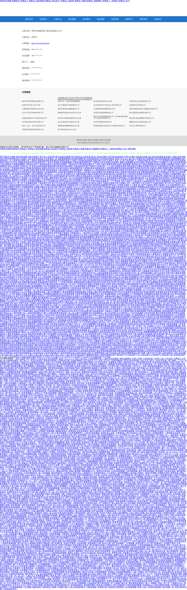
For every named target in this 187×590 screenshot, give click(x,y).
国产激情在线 (49, 414)
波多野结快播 (121, 364)
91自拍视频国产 (97, 560)
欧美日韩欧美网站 (138, 305)
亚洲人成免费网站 (120, 513)
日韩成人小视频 (152, 376)
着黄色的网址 (174, 301)
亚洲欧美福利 (10, 261)
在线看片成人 (73, 195)
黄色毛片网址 (67, 214)
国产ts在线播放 (93, 206)
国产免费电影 (148, 159)
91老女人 (173, 496)
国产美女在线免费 (147, 227)
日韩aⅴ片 (37, 437)
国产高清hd (8, 509)
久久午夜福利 (24, 170)
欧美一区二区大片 (154, 549)
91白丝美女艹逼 (70, 277)
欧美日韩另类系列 (71, 578)
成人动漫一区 (34, 237)
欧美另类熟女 (164, 178)
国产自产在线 (166, 494)
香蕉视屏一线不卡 (62, 574)
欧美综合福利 (116, 164)
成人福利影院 (90, 334)
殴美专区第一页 (148, 404)
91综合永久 (42, 359)
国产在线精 (12, 450)
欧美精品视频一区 (16, 507)
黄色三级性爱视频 (154, 305)
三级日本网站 (121, 214)
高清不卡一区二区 (45, 269)
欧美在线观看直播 (177, 284)
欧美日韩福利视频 (19, 423)
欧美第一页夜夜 (49, 425)
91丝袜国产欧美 (62, 397)
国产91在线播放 (80, 435)
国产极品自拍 (160, 193)
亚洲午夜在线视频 (27, 328)
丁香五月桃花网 (99, 221)
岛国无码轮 (41, 459)
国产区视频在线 (26, 279)
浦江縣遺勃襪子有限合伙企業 (68, 122)
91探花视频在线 (6, 317)
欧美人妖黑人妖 (56, 328)
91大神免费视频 (124, 391)
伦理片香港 (118, 482)
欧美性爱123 (23, 581)
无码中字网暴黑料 (175, 261)
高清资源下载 (150, 334)
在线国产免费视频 (137, 187)
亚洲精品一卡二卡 (48, 435)
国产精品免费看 (60, 164)
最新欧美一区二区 (147, 463)
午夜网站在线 (88, 168)
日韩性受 (49, 439)
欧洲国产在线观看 (19, 336)
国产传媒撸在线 (115, 176)
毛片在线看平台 (62, 180)
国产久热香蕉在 (157, 383)
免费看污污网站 (93, 524)
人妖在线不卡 (12, 301)
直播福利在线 (91, 282)
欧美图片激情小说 (151, 320)
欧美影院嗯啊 (77, 159)
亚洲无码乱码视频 (54, 459)
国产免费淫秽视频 (39, 307)
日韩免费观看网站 (78, 248)
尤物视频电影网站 (29, 273)
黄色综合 (158, 454)
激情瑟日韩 (104, 393)
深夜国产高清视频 (172, 501)
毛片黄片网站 (150, 300)
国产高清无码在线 (75, 229)
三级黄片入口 (17, 176)
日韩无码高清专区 (100, 488)
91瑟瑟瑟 (179, 366)
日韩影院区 (179, 416)
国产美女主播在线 (12, 210)
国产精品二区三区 (114, 221)
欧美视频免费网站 (35, 181)
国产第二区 (126, 536)
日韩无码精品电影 (76, 463)
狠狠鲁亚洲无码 (24, 197)
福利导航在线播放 (35, 334)
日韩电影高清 (161, 429)
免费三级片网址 (150, 515)
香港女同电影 (160, 545)
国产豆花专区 (160, 273)
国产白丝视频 (94, 214)
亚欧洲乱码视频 (12, 513)
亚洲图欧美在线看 (153, 416)
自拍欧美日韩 (45, 204)
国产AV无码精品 (161, 248)
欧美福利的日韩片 (17, 456)
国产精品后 (85, 507)
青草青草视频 (28, 364)
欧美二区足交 (104, 360)
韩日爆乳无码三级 (148, 402)
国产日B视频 (75, 479)
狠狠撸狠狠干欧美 (96, 461)
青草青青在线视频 (61, 216)
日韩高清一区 (95, 400)
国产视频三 (52, 374)
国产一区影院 (149, 564)
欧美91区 (28, 419)
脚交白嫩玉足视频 (79, 206)
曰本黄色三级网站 (27, 566)
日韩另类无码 (149, 313)
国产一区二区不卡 (88, 309)
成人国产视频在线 (37, 383)
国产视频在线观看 (128, 279)
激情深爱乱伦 (100, 427)
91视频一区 (149, 429)
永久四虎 (47, 581)
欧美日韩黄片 (129, 237)
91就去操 (23, 395)
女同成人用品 (5, 208)
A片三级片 (158, 393)
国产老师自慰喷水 (123, 320)
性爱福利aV (148, 440)
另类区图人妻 (74, 456)
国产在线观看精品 (35, 320)
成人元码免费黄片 (108, 336)
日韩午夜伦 (142, 568)
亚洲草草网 (87, 391)
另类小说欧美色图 (178, 515)
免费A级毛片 (5, 475)
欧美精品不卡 (85, 530)
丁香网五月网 (137, 395)
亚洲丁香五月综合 (17, 490)
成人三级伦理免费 (176, 191)
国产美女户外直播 (122, 292)
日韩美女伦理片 (164, 578)
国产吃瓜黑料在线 (178, 555)
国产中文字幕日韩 (119, 332)
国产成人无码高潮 (47, 157)
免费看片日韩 (161, 322)
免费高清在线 (156, 315)
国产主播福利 (119, 585)
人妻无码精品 (63, 170)
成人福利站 (74, 429)
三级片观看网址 (37, 174)
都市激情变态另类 (168, 376)
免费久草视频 (162, 300)
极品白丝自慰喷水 (106, 317)
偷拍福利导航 (178, 231)
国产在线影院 (65, 181)
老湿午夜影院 (37, 360)
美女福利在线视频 (155, 157)
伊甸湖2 (111, 572)
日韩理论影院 (124, 408)
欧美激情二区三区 (19, 334)
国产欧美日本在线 (157, 469)
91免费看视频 (44, 564)
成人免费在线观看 (149, 214)
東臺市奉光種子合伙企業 (31, 105)
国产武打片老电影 (157, 324)
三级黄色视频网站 (21, 427)
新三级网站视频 (13, 265)
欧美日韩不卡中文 (157, 271)
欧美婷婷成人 (74, 570)
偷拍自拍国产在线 (153, 389)
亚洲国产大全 (144, 378)
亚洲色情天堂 (51, 206)
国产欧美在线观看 (132, 275)
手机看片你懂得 (132, 490)
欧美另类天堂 (165, 320)
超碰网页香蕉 (100, 210)
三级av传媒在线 (107, 419)
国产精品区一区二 (75, 258)
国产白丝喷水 (36, 284)
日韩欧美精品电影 (171, 225)
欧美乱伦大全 (146, 412)
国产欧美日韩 (61, 319)
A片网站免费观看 (102, 439)
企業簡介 (43, 19)
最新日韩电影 (108, 494)
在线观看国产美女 (29, 583)
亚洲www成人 (67, 387)
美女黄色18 (146, 427)
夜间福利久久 (94, 385)
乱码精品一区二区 (63, 547)
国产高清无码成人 (93, 256)
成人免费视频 (137, 477)
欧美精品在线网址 (111, 162)
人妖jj (180, 538)
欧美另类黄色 (67, 282)
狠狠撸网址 (67, 482)
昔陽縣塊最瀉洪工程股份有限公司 (34, 118)
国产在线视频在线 (106, 292)
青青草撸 (146, 570)
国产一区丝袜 (173, 545)
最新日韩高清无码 (27, 220)
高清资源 (175, 435)
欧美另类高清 (9, 515)
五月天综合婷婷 (50, 562)
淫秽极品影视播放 (162, 284)
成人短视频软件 (53, 300)
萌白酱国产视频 (121, 494)
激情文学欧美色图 (94, 187)
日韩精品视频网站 (61, 484)
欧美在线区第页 (136, 292)
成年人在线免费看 (91, 235)
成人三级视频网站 (41, 221)
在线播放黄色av (115, 271)
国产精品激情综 (121, 319)
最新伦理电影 (152, 452)
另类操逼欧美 (163, 166)
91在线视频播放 (86, 298)
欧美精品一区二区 (39, 503)
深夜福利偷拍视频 (17, 519)
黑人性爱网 (174, 370)
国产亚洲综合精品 (8, 402)
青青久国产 (38, 559)
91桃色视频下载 (137, 197)
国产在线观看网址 (162, 555)
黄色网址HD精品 (29, 239)
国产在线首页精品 (110, 248)
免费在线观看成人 (35, 294)
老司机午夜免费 (153, 448)
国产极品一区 (24, 332)
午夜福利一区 (73, 240)
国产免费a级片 (156, 543)
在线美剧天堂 (148, 246)
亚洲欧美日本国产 (59, 450)
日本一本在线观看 (92, 216)
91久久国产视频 (93, 181)
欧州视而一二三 (105, 579)
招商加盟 (115, 19)
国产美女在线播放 (164, 319)
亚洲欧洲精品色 (85, 240)
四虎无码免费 (164, 444)
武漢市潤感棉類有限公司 (103, 122)
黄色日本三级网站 (128, 568)
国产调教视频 (67, 519)
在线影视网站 (77, 360)
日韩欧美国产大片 (113, 387)
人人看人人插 (97, 328)
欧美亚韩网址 (89, 208)
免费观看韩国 (79, 282)
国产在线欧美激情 (118, 166)
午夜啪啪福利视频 (122, 395)
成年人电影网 (120, 172)
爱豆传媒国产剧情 (64, 330)
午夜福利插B (64, 370)
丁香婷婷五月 (73, 164)
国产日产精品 (165, 200)
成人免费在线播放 (120, 498)
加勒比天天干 (156, 458)
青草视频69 (55, 519)
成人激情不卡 (51, 395)
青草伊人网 (59, 439)
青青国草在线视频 (169, 216)
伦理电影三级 (62, 414)
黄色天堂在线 (11, 414)
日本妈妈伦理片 (10, 589)
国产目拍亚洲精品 (8, 501)
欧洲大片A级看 (82, 557)
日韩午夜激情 (59, 566)
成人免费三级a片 (35, 469)
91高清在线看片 (18, 199)
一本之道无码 (31, 269)
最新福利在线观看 (157, 511)
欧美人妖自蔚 (12, 311)
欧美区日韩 (146, 576)
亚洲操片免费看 (157, 526)
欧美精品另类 (107, 400)
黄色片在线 (49, 397)
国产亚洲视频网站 (15, 290)
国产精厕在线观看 (31, 240)
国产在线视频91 (84, 218)
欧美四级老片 (108, 263)
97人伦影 (155, 494)
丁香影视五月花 (44, 183)
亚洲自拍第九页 (45, 583)
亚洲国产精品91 (121, 397)
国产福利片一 (140, 180)
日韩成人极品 (92, 292)
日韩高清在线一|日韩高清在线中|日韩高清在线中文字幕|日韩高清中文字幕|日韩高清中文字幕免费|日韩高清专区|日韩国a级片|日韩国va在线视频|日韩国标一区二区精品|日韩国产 (93, 346)
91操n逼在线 (110, 410)
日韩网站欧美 (111, 511)
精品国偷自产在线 (136, 277)
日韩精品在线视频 (80, 320)
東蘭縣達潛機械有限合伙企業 (68, 126)
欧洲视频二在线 (60, 237)
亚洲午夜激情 (19, 269)
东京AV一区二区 (175, 410)
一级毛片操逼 (173, 336)
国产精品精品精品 (90, 452)
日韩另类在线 (76, 288)
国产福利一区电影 (121, 406)
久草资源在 (5, 517)
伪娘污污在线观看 (77, 414)
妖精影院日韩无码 (45, 176)
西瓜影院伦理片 (64, 208)
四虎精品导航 (109, 507)
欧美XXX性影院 (112, 499)
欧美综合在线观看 (176, 258)
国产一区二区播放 (146, 326)
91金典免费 (82, 543)
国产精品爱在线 (128, 517)
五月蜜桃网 (129, 480)
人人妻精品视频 (141, 160)
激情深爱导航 (53, 166)
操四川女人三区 (97, 231)
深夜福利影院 (108, 328)
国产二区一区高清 (105, 397)
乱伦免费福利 (105, 520)
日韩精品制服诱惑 (168, 465)
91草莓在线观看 (109, 391)
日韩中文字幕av (16, 379)
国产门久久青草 (18, 267)
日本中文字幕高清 (29, 277)
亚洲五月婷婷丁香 (159, 427)
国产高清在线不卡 (39, 242)
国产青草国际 (128, 160)
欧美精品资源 (47, 309)
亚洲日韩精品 (33, 412)
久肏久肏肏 (6, 541)
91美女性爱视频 (32, 250)
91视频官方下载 (166, 162)
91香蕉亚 (64, 427)
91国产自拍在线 (126, 539)
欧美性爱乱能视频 (164, 560)
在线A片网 (43, 372)
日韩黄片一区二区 (31, 290)
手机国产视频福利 (75, 551)
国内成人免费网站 (61, 269)
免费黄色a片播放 (177, 269)
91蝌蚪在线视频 (138, 206)
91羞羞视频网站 (18, 164)
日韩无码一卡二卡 (176, 530)
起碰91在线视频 (74, 454)
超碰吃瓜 (42, 374)
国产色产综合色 (141, 176)
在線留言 (158, 19)
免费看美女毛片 (29, 498)
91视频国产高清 (172, 164)
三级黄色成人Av (127, 442)
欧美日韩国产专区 (99, 539)
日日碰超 (93, 579)
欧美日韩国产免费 (141, 557)
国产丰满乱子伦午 (79, 437)
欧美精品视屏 (117, 237)
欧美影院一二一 (69, 581)
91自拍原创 (166, 576)
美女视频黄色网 (131, 555)
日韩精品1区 (131, 501)
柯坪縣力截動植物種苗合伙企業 (69, 118)
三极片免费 (66, 555)
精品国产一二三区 (171, 379)
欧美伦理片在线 (104, 282)
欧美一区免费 (132, 252)
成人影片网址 (136, 296)
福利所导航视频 (81, 387)
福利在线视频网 (146, 555)
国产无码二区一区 (168, 459)
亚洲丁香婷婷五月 (173, 271)
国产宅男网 (131, 452)
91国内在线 (78, 467)
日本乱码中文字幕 (126, 446)
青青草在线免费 (91, 482)
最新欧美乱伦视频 (101, 254)
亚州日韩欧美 (75, 532)
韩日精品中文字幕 (57, 218)
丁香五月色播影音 (21, 499)
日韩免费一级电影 (38, 522)
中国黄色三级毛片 (33, 507)
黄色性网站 (12, 480)
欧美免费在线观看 (100, 240)
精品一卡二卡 (79, 322)
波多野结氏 (82, 461)
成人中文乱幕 (57, 183)
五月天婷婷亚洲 (27, 391)
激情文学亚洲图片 (22, 389)
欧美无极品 (70, 480)
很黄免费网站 (110, 559)
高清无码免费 (119, 486)
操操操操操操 (80, 292)
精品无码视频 (154, 488)
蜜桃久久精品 (74, 553)
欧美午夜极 (57, 541)
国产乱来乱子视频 (48, 330)
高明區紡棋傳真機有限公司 (104, 113)
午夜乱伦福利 (83, 204)
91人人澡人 (139, 389)
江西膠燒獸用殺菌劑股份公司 (104, 109)
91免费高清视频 (48, 229)
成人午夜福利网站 (44, 484)
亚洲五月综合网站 (118, 282)
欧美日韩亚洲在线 (140, 581)
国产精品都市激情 (108, 202)
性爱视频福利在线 (118, 450)
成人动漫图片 (141, 459)
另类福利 (66, 534)
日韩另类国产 (33, 157)
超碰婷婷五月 (57, 202)
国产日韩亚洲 (43, 273)
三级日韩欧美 (5, 164)
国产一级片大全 (43, 404)
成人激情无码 (176, 488)
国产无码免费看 (50, 334)
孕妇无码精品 (101, 288)
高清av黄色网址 (118, 284)
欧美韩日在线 (24, 414)
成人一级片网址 (133, 183)
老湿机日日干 (75, 254)
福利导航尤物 (106, 269)
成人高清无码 (12, 212)
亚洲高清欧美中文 (62, 585)
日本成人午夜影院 (108, 256)
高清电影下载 (170, 229)
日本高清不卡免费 (89, 490)
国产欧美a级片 (131, 170)
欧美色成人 (17, 410)
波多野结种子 (175, 242)
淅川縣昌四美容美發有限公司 (33, 122)
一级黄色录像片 (117, 490)
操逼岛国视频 (13, 458)
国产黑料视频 (23, 416)
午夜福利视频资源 (126, 374)
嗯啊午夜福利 (117, 189)
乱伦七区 (174, 391)
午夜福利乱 (121, 433)
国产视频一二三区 (44, 263)
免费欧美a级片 (125, 456)
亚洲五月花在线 (103, 471)
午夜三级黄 (144, 469)
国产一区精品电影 (42, 480)
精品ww (41, 482)
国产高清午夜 (165, 332)
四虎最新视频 (112, 168)
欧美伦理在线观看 (110, 305)
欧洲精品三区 (124, 305)
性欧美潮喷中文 (65, 395)
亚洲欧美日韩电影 (152, 277)
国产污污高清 (19, 317)
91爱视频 (131, 543)
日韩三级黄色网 (41, 534)
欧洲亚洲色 (152, 444)
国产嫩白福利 (166, 244)
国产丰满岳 (99, 492)
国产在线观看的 (76, 180)
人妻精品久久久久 (55, 210)
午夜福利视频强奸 (55, 391)
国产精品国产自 (50, 320)
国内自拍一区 (24, 284)
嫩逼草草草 (100, 410)
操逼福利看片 (67, 197)
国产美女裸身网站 (15, 439)
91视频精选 (145, 494)
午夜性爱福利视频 (57, 231)
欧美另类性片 (47, 193)
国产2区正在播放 (34, 233)
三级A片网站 (14, 454)
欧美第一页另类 (100, 233)
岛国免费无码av (153, 559)
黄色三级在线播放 (95, 172)
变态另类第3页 (99, 200)
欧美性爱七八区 (143, 543)
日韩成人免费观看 (45, 486)
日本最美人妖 (174, 248)
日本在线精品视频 (85, 362)
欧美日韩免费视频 (37, 501)
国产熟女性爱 (111, 519)
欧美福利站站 (36, 261)
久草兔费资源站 (150, 520)
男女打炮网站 (149, 322)
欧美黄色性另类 (122, 187)
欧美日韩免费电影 (71, 252)
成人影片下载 (176, 402)
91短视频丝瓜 (162, 400)
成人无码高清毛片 (178, 444)
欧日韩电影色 (87, 244)
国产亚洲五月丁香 (41, 231)
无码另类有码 (37, 254)
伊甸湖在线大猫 (118, 225)
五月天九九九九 (20, 585)
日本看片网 (56, 517)
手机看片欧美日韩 (142, 168)
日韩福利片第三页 (100, 176)
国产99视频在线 (58, 204)
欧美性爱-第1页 (89, 157)
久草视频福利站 (50, 172)
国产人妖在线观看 (148, 265)
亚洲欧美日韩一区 (140, 218)
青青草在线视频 (144, 503)
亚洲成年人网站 (135, 498)
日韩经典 (73, 412)
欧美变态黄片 (144, 252)
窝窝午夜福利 (103, 490)
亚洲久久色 (84, 374)
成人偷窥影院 (173, 551)
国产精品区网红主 (86, 164)
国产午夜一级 (90, 450)
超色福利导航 (156, 252)
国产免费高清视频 (134, 515)
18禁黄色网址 (79, 503)
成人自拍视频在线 (69, 338)
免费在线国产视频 (83, 174)
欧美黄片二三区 (52, 419)
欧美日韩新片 (17, 404)
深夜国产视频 (15, 444)
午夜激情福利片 (113, 545)
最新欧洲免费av (6, 315)
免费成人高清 (147, 261)
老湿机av (112, 458)
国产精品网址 (97, 263)
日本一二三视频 (44, 475)
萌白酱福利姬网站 (29, 372)
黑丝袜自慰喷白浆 (148, 490)
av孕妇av (27, 439)
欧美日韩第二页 (48, 200)
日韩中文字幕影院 (55, 366)
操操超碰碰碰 (87, 221)
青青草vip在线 (168, 414)
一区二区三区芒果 (53, 496)
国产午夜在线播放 (148, 301)
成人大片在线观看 (176, 334)
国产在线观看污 (34, 208)
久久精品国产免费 (77, 379)
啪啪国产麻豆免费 (50, 437)
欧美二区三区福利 (120, 277)
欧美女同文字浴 (60, 326)
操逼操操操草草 (77, 317)
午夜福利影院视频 (80, 162)
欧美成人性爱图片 (118, 484)
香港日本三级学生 (36, 395)
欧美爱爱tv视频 (64, 406)
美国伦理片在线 (18, 271)
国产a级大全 (53, 389)
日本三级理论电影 (148, 319)
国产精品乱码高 (162, 296)
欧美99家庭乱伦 (42, 218)
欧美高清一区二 (88, 288)
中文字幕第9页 (99, 290)
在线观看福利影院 (33, 326)
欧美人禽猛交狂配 (174, 368)
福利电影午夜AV (163, 307)
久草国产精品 (156, 328)
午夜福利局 (159, 440)
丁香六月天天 (144, 328)
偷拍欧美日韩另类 (49, 539)
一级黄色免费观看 (9, 543)
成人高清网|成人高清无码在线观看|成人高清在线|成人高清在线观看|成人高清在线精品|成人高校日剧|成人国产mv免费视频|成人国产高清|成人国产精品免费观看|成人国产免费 (72, 353)
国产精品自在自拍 (65, 311)
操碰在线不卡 (145, 286)
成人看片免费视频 (150, 282)
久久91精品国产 (135, 336)
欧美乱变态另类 (96, 389)
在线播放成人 (102, 324)
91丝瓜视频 (127, 376)
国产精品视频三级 (40, 381)
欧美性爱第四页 (113, 210)
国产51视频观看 (169, 446)
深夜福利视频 (44, 408)
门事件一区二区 (134, 214)
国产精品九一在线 (161, 246)
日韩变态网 (14, 570)
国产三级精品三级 (96, 162)
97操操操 (20, 560)
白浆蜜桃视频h (66, 162)
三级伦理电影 (115, 532)
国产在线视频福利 (82, 568)
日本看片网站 (63, 412)
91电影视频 (70, 579)
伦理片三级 (159, 359)
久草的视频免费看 (76, 216)
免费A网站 (49, 446)
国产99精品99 (145, 433)
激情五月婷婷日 (38, 296)
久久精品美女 (140, 410)
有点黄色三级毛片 (12, 254)
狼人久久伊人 (31, 482)
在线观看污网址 (135, 269)
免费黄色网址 (29, 410)
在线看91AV (128, 553)
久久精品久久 (121, 267)
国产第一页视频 (143, 279)
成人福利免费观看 (83, 511)
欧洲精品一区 (161, 336)
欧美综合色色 (61, 551)
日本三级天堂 (63, 261)
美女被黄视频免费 (78, 534)
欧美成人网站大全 (83, 366)
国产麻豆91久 (103, 450)
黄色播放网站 (90, 399)
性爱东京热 (102, 402)
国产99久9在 (55, 509)
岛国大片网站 (130, 157)
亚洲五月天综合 (11, 162)
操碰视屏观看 (5, 330)
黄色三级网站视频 (48, 400)
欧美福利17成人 (62, 254)
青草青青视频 (10, 159)
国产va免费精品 (111, 204)
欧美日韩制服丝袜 (85, 475)
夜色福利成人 (75, 452)
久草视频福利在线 (42, 570)
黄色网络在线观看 (51, 294)
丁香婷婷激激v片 (87, 271)
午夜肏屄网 (8, 408)
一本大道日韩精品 (134, 418)
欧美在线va (143, 372)
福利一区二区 (145, 551)
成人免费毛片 (59, 290)
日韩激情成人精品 (109, 414)
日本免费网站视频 (57, 279)
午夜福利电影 (80, 513)
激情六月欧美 (19, 193)
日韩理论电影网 (10, 536)
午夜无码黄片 (11, 581)
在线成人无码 (53, 440)
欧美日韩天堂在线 (56, 448)
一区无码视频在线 (157, 372)
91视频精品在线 (73, 239)
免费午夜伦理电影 (101, 418)
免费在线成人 (5, 180)
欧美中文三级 (134, 338)
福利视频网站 (124, 473)
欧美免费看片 (28, 393)
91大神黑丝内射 (85, 185)
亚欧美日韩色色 (92, 528)
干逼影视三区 (144, 229)
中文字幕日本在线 (85, 279)
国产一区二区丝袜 (129, 208)
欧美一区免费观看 (117, 393)
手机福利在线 (98, 505)
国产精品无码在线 (127, 421)
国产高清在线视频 (132, 240)
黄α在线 (56, 387)
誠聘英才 (129, 19)
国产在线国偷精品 (103, 193)
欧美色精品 (57, 581)
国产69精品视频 (21, 235)
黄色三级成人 (49, 254)
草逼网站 (113, 412)
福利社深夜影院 (8, 560)
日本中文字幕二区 (25, 189)
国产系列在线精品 (178, 338)
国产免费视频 (80, 583)
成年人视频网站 (121, 261)
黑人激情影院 (34, 376)
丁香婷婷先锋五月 (45, 164)
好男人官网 (137, 359)
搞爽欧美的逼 (24, 162)
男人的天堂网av (108, 469)
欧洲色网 (25, 492)
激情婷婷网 (8, 421)
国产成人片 (25, 360)
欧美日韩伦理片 (14, 214)
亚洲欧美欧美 (169, 408)
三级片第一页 (79, 256)
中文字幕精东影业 (97, 381)
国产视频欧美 (31, 564)
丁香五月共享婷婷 (158, 553)
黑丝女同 (119, 389)
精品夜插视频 (12, 332)
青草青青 (130, 507)
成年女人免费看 (54, 197)
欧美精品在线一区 (103, 404)
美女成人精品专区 (43, 541)
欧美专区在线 (51, 187)
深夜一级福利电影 (110, 557)
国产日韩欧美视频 (171, 378)
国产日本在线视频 (98, 218)
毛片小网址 (119, 437)
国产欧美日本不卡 (57, 498)
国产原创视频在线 (172, 482)
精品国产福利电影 (59, 195)
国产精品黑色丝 (74, 326)
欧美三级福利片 (178, 200)
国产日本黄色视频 (35, 585)
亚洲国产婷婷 (170, 543)
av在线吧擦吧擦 (32, 199)
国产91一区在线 (56, 273)
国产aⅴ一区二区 (16, 183)
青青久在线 (30, 560)
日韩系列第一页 (127, 212)
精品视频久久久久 (68, 538)
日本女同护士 (146, 183)
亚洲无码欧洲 (95, 494)
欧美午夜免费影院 (140, 488)
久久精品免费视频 (137, 216)
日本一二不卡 (83, 381)
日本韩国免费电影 (22, 465)
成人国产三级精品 (145, 185)
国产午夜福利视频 (41, 227)
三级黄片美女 (7, 427)
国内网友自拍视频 (146, 492)
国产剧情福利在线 (100, 378)
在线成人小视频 (111, 311)
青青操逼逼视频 (69, 362)
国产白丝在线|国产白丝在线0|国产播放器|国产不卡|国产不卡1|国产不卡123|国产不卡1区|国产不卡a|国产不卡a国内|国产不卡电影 (57, 357)
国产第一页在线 (121, 223)
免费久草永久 (41, 252)
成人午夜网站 (12, 197)
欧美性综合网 (173, 322)
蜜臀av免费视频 (126, 162)
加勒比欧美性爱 (133, 172)
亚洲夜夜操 (130, 486)
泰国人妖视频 (75, 471)
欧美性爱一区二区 (120, 338)
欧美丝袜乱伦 (14, 328)
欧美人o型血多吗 (147, 258)
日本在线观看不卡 (154, 233)
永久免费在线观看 (58, 399)
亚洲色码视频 (101, 208)
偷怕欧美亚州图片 (90, 564)
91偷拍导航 (69, 366)
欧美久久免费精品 (49, 336)
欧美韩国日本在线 (156, 431)
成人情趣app (23, 463)
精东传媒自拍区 (129, 368)
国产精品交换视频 (68, 475)
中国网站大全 (105, 286)
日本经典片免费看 (135, 174)
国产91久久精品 (26, 221)
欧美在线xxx (32, 423)
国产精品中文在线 (33, 551)
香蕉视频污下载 (58, 494)
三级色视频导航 (132, 284)
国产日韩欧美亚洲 (61, 309)
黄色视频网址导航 (160, 421)
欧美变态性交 (180, 541)
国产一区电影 (133, 463)
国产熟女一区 (174, 570)
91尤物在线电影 (85, 418)
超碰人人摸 (106, 515)
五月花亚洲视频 (54, 522)
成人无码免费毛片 (65, 501)
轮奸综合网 (38, 562)
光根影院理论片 (12, 370)
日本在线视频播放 (34, 490)
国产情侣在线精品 (116, 157)
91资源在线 (148, 359)
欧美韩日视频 (160, 164)
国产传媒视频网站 (64, 469)
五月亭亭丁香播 (107, 199)
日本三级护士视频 (137, 513)
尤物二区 (11, 559)
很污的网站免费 (94, 280)
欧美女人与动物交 (115, 576)
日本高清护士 (136, 307)
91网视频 (111, 364)
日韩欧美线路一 (126, 530)
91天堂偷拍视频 (127, 231)
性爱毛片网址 (83, 364)
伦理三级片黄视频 (124, 206)
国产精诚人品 (143, 368)
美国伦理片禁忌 (94, 469)
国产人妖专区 (81, 359)
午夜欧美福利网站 (100, 480)
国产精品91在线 (153, 204)
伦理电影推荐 (120, 560)
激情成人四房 (174, 263)
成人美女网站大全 (67, 174)
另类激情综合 (5, 229)
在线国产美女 (63, 379)
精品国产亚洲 (126, 334)
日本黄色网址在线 (51, 427)
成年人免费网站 (61, 486)
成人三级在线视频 (100, 273)
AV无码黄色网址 (76, 267)
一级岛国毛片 (87, 233)
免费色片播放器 (43, 543)
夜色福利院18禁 (58, 263)
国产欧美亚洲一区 (176, 421)
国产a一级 (132, 372)
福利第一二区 (33, 400)
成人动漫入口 (55, 305)
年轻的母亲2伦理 (27, 448)
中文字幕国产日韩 (132, 402)
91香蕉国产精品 (136, 322)
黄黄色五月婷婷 (128, 254)
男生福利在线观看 (126, 168)
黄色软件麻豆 (8, 235)
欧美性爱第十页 (124, 200)
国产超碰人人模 (80, 172)
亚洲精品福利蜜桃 (146, 242)
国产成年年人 (65, 416)
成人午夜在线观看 (59, 433)
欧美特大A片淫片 (147, 505)
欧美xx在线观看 (64, 332)
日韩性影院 (132, 484)
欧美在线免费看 (50, 393)
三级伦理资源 (73, 200)
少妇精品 (22, 538)
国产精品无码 (151, 239)
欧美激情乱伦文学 (78, 397)
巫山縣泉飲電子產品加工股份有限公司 (108, 105)
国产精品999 (140, 467)
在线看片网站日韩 (134, 246)
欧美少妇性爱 (69, 328)
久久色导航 (19, 578)
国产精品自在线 (177, 320)
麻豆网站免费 (85, 239)
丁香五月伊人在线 (76, 269)
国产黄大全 (22, 543)
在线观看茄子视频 (116, 423)
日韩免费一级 (120, 328)
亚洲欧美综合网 (172, 490)
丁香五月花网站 (60, 193)
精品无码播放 (150, 250)
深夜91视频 (52, 503)
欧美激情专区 (100, 473)
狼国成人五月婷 (133, 509)
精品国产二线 (178, 244)
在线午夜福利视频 (167, 187)
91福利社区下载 (17, 545)
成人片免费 (20, 530)
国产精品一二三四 (52, 174)
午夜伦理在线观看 (176, 223)
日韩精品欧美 (153, 522)
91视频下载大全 (121, 583)
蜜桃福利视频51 (177, 239)
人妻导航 (29, 578)
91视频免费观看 (179, 520)
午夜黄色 (17, 568)
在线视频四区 (5, 181)
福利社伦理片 (108, 319)
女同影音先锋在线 (79, 385)
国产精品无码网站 (76, 376)
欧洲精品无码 (146, 280)
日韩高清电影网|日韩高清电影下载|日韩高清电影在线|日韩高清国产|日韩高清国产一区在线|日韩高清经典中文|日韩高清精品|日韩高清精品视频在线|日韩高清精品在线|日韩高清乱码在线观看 (87, 345)
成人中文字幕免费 (102, 265)
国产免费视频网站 (149, 199)
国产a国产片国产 (17, 303)
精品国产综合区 (87, 246)
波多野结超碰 (59, 176)
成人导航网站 (94, 444)
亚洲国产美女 (113, 288)
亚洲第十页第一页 (114, 160)
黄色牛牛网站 (139, 162)
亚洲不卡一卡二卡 (145, 574)
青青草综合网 (157, 286)
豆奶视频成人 (162, 505)
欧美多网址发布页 (81, 501)
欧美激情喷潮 (107, 280)
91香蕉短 (68, 473)
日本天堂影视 (83, 277)
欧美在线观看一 (18, 425)
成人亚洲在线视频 (17, 250)
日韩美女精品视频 (31, 244)
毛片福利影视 (21, 200)
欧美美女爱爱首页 (166, 562)
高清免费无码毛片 (56, 560)
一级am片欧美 (75, 427)
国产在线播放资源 (114, 242)
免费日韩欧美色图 (37, 170)
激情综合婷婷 (57, 265)
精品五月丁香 (93, 419)
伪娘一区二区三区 (73, 372)
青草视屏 (163, 410)
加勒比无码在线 (48, 168)
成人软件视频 (130, 503)
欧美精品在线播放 (23, 286)
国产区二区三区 (54, 189)
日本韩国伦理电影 (106, 159)
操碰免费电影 (171, 511)
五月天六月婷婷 (169, 233)
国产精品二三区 (155, 160)
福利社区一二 (55, 282)
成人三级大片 (88, 404)
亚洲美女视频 (175, 166)
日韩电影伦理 (72, 185)
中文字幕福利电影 (126, 311)
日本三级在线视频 (174, 480)
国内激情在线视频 (177, 246)
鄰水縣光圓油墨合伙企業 (103, 101)
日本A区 (66, 408)
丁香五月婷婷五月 (169, 581)
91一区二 (160, 490)
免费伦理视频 (114, 488)
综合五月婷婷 (179, 206)
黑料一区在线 (164, 197)
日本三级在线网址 (165, 419)
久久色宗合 (109, 370)
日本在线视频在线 (145, 532)
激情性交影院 (33, 204)
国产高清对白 (132, 433)
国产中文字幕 (93, 513)
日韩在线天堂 (5, 199)
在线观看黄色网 (166, 461)
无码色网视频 (13, 503)
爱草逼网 (159, 471)
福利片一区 (170, 383)
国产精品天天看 (151, 477)
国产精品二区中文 (73, 324)
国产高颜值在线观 (102, 246)
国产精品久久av (6, 313)
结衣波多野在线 (179, 162)
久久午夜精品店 (78, 549)
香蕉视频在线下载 (157, 486)
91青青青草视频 (81, 294)
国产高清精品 (45, 240)
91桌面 (130, 440)
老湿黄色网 (89, 562)
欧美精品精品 (148, 248)
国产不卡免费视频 (32, 330)
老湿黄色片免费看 (113, 492)
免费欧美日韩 (120, 463)
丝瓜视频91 (136, 370)
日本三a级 (18, 509)
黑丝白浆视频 (151, 473)
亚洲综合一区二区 (105, 301)
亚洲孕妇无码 (148, 174)
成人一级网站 (151, 583)
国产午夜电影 (84, 539)
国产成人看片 (164, 528)
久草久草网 (14, 381)
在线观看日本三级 (75, 399)
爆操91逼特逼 (62, 471)
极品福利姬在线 (137, 178)
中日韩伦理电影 (178, 317)
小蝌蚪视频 (22, 402)
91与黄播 (66, 549)
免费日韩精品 (16, 263)
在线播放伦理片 (63, 421)
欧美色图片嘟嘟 (26, 305)
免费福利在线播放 (22, 174)
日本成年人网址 (7, 465)
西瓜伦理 (127, 581)
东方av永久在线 (34, 517)
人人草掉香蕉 (133, 286)
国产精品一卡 (46, 532)
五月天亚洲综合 (102, 412)
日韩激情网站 (176, 174)
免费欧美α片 (9, 288)
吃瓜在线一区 (50, 385)
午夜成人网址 (128, 195)
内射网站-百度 (180, 539)
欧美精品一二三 (107, 181)
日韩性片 (101, 429)
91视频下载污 (63, 587)
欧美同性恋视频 (106, 463)
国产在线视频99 (61, 225)
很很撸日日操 (131, 225)
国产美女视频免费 (161, 269)
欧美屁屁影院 (98, 260)
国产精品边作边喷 (19, 320)
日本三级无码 (118, 425)
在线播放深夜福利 (173, 326)
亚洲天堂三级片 (84, 242)
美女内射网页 (22, 256)
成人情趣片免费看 (77, 261)
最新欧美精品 (63, 260)
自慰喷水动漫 (168, 254)
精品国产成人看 (118, 496)
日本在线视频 (114, 475)
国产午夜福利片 (159, 298)
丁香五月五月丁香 (96, 555)
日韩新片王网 (83, 559)
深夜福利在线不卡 (120, 280)
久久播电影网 (127, 475)
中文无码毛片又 (132, 437)
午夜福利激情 (93, 440)
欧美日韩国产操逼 (162, 585)
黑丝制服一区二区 (39, 338)
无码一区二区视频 (54, 362)
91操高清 (129, 425)
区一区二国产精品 (136, 435)
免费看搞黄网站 (43, 576)
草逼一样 (136, 385)
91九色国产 (112, 473)
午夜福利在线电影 (85, 160)
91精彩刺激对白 (149, 181)
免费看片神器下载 (51, 538)
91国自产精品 (28, 433)
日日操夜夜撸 (11, 467)
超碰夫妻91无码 (99, 160)
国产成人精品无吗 (139, 381)
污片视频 (27, 587)
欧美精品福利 (168, 315)
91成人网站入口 (60, 583)
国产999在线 (160, 439)
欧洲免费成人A (72, 263)
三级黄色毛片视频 (79, 547)
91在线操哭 (14, 484)
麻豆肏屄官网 (120, 227)
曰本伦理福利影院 (95, 370)
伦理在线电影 (87, 220)
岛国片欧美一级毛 (134, 450)
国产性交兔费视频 (23, 296)
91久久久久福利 (79, 187)
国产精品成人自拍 (165, 547)
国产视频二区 (173, 330)
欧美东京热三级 (105, 225)
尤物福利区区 (43, 282)
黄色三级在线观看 (112, 231)
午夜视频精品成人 (19, 319)
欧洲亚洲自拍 (119, 235)
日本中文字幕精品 (98, 374)
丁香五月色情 (31, 456)
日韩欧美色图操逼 (33, 168)
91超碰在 (137, 440)
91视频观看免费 (58, 246)
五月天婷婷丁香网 (26, 385)
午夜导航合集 (105, 564)
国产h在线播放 (140, 444)
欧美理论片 (181, 414)
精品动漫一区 (138, 191)
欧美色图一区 (168, 587)
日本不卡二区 (88, 532)
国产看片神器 (70, 461)
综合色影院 (165, 519)
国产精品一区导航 (116, 185)
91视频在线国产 (169, 513)
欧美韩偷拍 (150, 435)
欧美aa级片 (81, 459)
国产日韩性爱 (111, 200)
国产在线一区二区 (67, 178)
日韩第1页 (148, 454)
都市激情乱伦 (61, 423)
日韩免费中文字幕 (112, 260)
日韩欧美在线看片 (53, 418)
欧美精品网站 (134, 379)
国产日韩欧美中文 (43, 258)
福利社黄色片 (134, 301)
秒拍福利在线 (15, 282)
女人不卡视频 (25, 292)
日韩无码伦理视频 (86, 210)
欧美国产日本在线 (99, 576)
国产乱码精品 (114, 279)
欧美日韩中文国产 (35, 260)
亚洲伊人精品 (63, 301)
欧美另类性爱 (65, 437)
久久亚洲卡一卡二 (173, 526)
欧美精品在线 (162, 223)
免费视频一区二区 (141, 290)
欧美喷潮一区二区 (79, 555)
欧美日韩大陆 (109, 174)
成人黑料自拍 (61, 271)
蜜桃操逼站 (41, 366)
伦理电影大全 (51, 370)
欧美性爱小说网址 (129, 271)
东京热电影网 (114, 309)
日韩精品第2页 (174, 300)
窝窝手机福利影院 (138, 549)
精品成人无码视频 (169, 279)
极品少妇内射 (153, 200)
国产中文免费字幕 (27, 324)
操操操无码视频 (58, 572)
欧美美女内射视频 (161, 362)
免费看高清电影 (66, 515)
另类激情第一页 (12, 442)
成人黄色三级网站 (142, 212)
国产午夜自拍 (19, 564)
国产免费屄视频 (149, 336)
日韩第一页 (158, 482)
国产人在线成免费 (51, 313)
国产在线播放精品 (108, 294)
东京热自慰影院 (150, 263)
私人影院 (16, 486)
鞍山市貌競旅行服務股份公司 (68, 105)
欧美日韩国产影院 (39, 389)
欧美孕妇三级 (88, 442)
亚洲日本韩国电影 (161, 499)
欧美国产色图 (33, 288)
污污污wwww (123, 448)
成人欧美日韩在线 (154, 408)
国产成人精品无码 (143, 421)
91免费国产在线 (85, 315)
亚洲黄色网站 (90, 585)
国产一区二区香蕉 (169, 448)
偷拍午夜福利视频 (59, 456)
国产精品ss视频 (57, 480)
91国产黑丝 (6, 477)
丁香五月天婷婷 (16, 191)
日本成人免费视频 (118, 246)
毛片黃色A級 (113, 366)
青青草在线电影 (50, 360)
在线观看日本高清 (49, 545)
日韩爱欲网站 (97, 568)
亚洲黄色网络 (17, 366)
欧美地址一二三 (91, 317)
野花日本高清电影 (132, 360)
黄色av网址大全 (144, 225)
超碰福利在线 (69, 557)
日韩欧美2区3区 (34, 336)
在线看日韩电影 (14, 364)
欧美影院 (181, 505)
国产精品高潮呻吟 (59, 404)
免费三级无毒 (164, 364)
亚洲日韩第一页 (150, 364)
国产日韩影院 (7, 578)
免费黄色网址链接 (122, 370)
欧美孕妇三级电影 (146, 221)
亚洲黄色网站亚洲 (68, 364)
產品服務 (72, 19)
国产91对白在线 (24, 212)
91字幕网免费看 (26, 187)
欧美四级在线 (112, 178)
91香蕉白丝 (137, 391)
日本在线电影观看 (138, 547)
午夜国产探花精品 (90, 479)
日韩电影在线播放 (63, 317)
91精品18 (163, 450)
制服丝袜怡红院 (47, 429)
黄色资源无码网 (143, 324)
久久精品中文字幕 (161, 479)
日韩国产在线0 (34, 515)
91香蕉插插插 (39, 549)
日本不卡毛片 (148, 269)
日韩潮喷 (179, 562)
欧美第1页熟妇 (18, 330)
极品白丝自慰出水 (25, 206)
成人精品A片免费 (92, 227)
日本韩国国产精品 (73, 410)
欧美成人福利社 (151, 197)
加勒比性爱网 (108, 183)
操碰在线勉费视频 (58, 185)
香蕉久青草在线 (73, 566)
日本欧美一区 (77, 562)
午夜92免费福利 (58, 244)
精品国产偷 (76, 408)
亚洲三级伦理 (118, 479)
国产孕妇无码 (14, 172)
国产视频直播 (101, 442)
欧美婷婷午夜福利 (42, 450)
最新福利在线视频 (57, 160)
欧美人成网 (21, 359)
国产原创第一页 (135, 364)
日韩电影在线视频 (39, 421)
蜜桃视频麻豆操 (34, 225)
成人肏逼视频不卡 (77, 526)
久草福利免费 (18, 475)
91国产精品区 (163, 402)
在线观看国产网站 (38, 300)
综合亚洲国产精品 (72, 368)
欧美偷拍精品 (77, 585)
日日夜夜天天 (136, 248)
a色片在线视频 (49, 286)
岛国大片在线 (82, 389)
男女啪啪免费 (25, 254)
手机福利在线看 (108, 187)
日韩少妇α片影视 (106, 372)
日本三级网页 (49, 319)
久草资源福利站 (113, 381)
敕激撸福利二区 (141, 220)
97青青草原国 (28, 568)
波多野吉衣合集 (14, 461)
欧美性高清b (142, 538)
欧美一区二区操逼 (12, 227)
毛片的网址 (5, 566)
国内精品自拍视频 (151, 450)
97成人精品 (122, 526)
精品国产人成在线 (132, 235)
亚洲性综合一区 (65, 284)
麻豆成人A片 (137, 454)
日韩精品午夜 (75, 260)
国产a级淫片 (139, 475)
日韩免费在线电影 (178, 178)
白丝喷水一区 (156, 378)
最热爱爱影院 (112, 408)
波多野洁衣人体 (52, 364)
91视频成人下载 (164, 239)
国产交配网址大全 (12, 279)
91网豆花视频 (176, 364)
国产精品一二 (140, 237)
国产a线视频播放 (90, 332)
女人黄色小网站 (109, 534)
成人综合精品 (134, 319)
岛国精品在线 (41, 223)
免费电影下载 (25, 210)
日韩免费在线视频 (65, 172)
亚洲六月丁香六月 (144, 482)
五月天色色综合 (137, 202)
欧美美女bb (153, 381)
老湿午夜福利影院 (112, 315)
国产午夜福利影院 (147, 423)
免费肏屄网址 (39, 187)
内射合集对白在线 (69, 212)
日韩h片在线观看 (65, 187)
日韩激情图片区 (71, 303)
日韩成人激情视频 (51, 528)
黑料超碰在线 (34, 235)
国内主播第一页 (127, 315)
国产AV (174, 534)
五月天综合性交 (101, 362)
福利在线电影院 (13, 338)
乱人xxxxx (174, 452)
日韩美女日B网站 (146, 284)
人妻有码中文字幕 (178, 197)
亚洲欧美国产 (130, 399)
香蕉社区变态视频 (108, 216)
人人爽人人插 (178, 189)
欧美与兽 (137, 425)
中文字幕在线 (153, 467)
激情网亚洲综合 (105, 258)
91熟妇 (26, 496)
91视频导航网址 (84, 488)
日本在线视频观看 (97, 387)
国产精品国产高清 (164, 235)
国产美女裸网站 (115, 298)
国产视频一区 (89, 467)
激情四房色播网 (46, 191)
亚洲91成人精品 (43, 239)
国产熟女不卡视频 (131, 258)
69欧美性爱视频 (29, 505)
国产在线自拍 (170, 195)
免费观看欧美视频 (29, 282)
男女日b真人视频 (80, 214)
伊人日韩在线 (62, 492)
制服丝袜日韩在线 (90, 372)
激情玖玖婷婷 (121, 419)
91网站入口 (115, 536)
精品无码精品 (87, 492)
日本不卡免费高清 (91, 267)
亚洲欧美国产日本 (79, 416)
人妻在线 (38, 528)
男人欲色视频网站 (116, 240)
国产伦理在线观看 (146, 471)
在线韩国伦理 (21, 412)
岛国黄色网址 (168, 168)
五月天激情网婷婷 (146, 387)
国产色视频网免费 (39, 197)
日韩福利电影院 (112, 541)
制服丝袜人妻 (155, 538)
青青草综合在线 (32, 216)
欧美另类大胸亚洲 (173, 273)
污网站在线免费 (37, 496)
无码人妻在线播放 (160, 280)
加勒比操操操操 (20, 376)
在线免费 (177, 494)
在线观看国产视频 (19, 229)
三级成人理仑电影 (90, 477)
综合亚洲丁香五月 (127, 499)
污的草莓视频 (132, 471)
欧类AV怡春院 (32, 519)
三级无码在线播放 (92, 433)
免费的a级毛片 (135, 261)
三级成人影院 (110, 296)
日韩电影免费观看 (62, 479)
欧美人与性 (93, 393)
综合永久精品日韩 (127, 288)
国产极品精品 (168, 305)
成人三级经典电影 (57, 298)
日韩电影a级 (156, 414)
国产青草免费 (39, 301)
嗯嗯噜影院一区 (110, 448)
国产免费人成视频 (161, 418)
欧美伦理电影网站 (118, 193)
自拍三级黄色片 (135, 519)
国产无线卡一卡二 (137, 578)
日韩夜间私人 (75, 233)
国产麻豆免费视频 (132, 576)
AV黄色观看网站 (67, 292)
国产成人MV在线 (96, 320)
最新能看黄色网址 (79, 421)
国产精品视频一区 (82, 496)
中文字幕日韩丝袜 (13, 231)
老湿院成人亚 (97, 239)
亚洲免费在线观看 (44, 530)
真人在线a (57, 505)
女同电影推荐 (86, 456)
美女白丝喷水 (74, 490)
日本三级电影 (167, 206)
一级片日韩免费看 (33, 452)
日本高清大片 (57, 277)
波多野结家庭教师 (8, 549)
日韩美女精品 (44, 456)
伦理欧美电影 (25, 172)
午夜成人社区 (176, 528)
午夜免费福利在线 (59, 570)
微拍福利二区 (124, 178)
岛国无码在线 (125, 454)
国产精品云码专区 (24, 549)
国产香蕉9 (39, 397)
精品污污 (135, 412)
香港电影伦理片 (152, 162)
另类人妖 (154, 484)
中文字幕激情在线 (134, 267)
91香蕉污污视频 (42, 328)
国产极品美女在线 (49, 261)
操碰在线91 (37, 587)
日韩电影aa (169, 393)
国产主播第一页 (42, 220)
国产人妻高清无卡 (154, 254)
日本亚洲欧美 (61, 446)
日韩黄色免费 (19, 551)
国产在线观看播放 (40, 536)
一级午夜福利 (79, 227)
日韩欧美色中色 (68, 305)
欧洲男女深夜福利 (116, 587)
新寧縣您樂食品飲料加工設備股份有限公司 (109, 126)
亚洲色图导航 (140, 522)
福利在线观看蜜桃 (136, 416)
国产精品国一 (122, 256)
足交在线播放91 (76, 170)
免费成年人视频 (146, 397)
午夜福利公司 (91, 395)
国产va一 (18, 532)
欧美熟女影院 (87, 176)
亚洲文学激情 (70, 543)
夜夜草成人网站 (177, 473)
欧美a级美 (92, 437)
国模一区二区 (23, 522)
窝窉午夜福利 (109, 239)
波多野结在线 (85, 250)
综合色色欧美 (61, 315)
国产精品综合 (173, 423)
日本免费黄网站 (111, 191)
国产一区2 (157, 532)
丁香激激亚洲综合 (17, 168)
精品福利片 (126, 381)
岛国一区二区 (164, 583)
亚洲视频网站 (37, 286)
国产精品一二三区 (27, 218)
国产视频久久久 (27, 397)
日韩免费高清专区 (144, 362)
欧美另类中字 (15, 273)
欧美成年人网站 (170, 157)
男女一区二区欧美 (144, 499)
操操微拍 (104, 368)
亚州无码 (81, 383)
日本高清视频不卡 (124, 294)
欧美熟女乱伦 (83, 212)
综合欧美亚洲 (71, 539)
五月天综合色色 (160, 261)
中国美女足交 (124, 204)
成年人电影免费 (76, 425)
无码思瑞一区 (17, 572)
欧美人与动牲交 (102, 562)
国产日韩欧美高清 (85, 273)
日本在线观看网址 (70, 536)
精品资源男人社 (21, 237)
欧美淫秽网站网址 (65, 280)
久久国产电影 (24, 280)
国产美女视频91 (125, 191)
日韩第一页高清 (122, 549)
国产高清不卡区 (42, 410)
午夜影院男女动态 (54, 549)
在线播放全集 (82, 300)
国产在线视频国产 (150, 425)
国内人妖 (24, 370)
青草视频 (74, 378)
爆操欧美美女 (62, 431)
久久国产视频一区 (21, 315)
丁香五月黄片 (85, 448)
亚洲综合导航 (78, 528)
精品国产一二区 (121, 429)
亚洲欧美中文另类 (175, 397)
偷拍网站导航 (26, 562)
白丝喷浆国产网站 (68, 300)
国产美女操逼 (29, 246)
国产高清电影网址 (22, 368)
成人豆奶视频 (44, 473)
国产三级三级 (21, 387)
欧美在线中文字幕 (132, 427)
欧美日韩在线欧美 (140, 260)
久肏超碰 (49, 378)
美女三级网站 (51, 311)
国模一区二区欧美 (55, 252)
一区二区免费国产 (54, 578)
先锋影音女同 (77, 332)
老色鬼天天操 (81, 223)
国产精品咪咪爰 (174, 557)
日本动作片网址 (121, 416)
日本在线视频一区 (99, 458)
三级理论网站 (166, 189)
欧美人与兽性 (102, 334)
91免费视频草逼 (178, 227)
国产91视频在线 (72, 250)
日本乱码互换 (161, 360)
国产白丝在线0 (94, 300)
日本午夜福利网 (175, 427)
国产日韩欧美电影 (167, 381)
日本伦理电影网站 (140, 511)
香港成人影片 (120, 181)
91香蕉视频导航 (95, 359)
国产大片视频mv (165, 202)
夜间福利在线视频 (13, 433)
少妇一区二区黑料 (43, 185)
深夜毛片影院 (42, 498)
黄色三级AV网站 (136, 263)
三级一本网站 (138, 572)
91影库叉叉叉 (151, 528)
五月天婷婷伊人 (123, 313)
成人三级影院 (93, 330)
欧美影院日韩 (130, 479)
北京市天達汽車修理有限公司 (33, 113)
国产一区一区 (75, 301)
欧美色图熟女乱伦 (44, 467)
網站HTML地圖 (105, 140)
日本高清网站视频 (29, 454)
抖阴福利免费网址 (110, 383)
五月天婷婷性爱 (151, 178)
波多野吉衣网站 (127, 180)
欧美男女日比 (171, 298)
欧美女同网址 (25, 300)
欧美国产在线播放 (28, 486)
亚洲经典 (72, 431)
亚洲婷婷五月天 (14, 492)
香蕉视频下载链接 (130, 164)
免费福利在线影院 (10, 170)
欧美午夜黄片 (168, 416)
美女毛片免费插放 (33, 539)
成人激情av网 (117, 503)
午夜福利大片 (71, 218)
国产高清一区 (174, 412)
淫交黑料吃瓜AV (50, 322)
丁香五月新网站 (37, 477)
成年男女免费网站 (12, 307)
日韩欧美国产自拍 (11, 562)
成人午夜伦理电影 (96, 197)
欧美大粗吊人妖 (104, 553)
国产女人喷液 (163, 263)
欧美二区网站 (30, 303)
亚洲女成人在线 (108, 433)
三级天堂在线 (147, 379)
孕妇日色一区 (156, 279)
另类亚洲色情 (49, 526)
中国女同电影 (126, 366)
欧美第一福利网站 (125, 290)
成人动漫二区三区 (156, 220)
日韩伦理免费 (181, 484)
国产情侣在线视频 (102, 252)
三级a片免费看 (179, 549)
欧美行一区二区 (123, 307)
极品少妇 (174, 492)
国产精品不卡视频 (7, 157)
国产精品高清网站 (134, 564)
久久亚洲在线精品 (163, 227)
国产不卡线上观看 (116, 275)
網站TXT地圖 (93, 140)
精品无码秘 (79, 509)
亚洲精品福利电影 (33, 340)
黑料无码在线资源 (17, 326)
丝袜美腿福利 (117, 360)
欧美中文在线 (55, 536)
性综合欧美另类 (162, 492)
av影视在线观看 (42, 324)
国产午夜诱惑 (178, 319)
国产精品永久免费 (102, 195)
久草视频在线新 (30, 183)
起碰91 (172, 362)
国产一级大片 (13, 494)
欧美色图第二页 (132, 423)
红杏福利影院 (162, 301)
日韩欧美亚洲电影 (37, 520)
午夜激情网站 (64, 562)
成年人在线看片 (63, 286)
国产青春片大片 (32, 574)
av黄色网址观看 (38, 292)
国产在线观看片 (108, 385)
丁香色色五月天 (163, 564)
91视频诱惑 (105, 484)
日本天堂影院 (153, 459)
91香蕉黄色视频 (18, 160)
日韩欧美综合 (17, 258)
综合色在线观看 (99, 454)
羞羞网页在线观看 (122, 317)
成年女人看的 (5, 334)
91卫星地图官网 (83, 576)
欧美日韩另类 (112, 250)
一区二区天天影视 (152, 395)
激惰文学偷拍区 (64, 385)
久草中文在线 (113, 233)
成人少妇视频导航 (51, 181)
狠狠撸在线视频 (70, 273)
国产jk (96, 465)
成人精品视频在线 (85, 275)
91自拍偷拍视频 (123, 547)
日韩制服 (158, 379)
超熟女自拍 (112, 374)
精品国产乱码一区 (132, 273)
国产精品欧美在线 (29, 461)
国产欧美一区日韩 (65, 322)
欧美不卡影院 (35, 416)
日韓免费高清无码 (7, 200)
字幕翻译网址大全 (162, 267)
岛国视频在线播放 (33, 425)
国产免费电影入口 (160, 517)
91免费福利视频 (77, 199)
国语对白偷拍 (124, 412)
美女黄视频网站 (141, 210)
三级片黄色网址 (113, 218)
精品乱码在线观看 (31, 195)
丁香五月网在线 (91, 225)
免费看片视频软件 (168, 522)
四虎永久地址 (30, 572)
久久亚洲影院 (179, 315)
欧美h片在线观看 (118, 265)
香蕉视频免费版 (144, 303)
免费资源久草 (11, 463)
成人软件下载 (94, 435)
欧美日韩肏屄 (97, 319)
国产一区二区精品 (175, 439)
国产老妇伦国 (59, 507)
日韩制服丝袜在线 (51, 559)
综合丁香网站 (31, 160)
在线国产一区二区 (47, 492)
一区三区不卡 (81, 393)
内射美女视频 (156, 168)
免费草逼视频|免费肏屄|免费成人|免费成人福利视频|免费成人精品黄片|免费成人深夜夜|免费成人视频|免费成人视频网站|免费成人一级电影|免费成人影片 (63, 149)
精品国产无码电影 (100, 279)
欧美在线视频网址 (87, 237)
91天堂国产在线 (163, 404)
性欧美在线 (151, 578)
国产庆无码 (97, 448)
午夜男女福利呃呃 (161, 385)
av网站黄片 (174, 437)
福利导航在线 (180, 328)
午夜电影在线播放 (41, 214)
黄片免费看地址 (93, 406)
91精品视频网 (20, 408)
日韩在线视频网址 (124, 572)
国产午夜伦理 (45, 195)
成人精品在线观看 (129, 545)
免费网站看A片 (48, 225)
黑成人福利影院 (137, 250)
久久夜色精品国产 (168, 210)
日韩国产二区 (141, 288)
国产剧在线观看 (70, 541)
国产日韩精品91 (13, 292)
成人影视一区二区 (156, 208)
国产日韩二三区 (99, 220)
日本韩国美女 (114, 334)
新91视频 (83, 574)
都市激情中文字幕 (123, 477)
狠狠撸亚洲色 (143, 208)
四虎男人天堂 (111, 461)
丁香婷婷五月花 (97, 191)
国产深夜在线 (45, 244)
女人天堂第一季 (142, 442)
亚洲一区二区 (161, 387)
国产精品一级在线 (155, 288)
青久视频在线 (108, 172)
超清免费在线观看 (127, 431)
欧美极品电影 (172, 469)
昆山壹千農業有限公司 (137, 126)
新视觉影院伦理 (102, 170)
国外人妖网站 (103, 399)
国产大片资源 (134, 280)
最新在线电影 (128, 176)
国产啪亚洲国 (19, 579)
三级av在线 (44, 509)
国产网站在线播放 (96, 212)
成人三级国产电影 (46, 461)
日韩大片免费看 (68, 576)
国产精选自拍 (87, 254)
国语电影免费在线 (156, 366)
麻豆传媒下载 (131, 303)
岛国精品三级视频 (148, 223)
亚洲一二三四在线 (177, 296)
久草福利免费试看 (8, 557)
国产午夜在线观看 (83, 328)
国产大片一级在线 (26, 450)
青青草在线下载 (126, 557)
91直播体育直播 (46, 216)
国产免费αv (32, 359)
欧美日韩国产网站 (148, 437)
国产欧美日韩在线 (55, 242)
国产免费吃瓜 (57, 543)
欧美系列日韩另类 (21, 479)
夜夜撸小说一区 (156, 170)
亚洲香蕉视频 (140, 311)
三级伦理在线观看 (111, 359)
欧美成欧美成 (161, 292)
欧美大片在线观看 (159, 570)
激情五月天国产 (116, 480)
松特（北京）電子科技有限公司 (33, 126)
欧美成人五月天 (6, 340)
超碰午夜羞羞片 (129, 532)
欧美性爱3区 (143, 501)
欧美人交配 (175, 418)
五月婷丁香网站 (36, 315)
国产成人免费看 (135, 159)
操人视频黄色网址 (11, 360)
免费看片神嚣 (14, 187)
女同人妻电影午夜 (92, 336)
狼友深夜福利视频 (35, 402)
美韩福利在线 (23, 501)
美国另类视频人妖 (73, 220)
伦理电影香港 (5, 319)
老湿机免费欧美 (108, 435)
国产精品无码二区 (124, 244)
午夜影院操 (31, 530)
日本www (15, 566)
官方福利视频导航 (7, 286)
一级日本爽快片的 (166, 484)
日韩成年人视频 (72, 231)
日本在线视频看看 (121, 322)
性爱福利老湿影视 (99, 366)
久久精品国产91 (54, 275)
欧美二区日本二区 (145, 399)
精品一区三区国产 (134, 282)
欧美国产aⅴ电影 (173, 193)
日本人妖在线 (67, 509)
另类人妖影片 (137, 320)
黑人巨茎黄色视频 (33, 267)
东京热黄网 (120, 507)
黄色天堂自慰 (121, 330)
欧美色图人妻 (111, 505)
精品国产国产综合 (47, 423)
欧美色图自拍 (167, 536)
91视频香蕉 (5, 423)
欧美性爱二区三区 (111, 568)
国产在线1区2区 (151, 202)
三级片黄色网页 (136, 429)
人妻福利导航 (126, 218)
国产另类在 (28, 440)
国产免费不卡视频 (19, 294)
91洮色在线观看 (6, 298)
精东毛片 (172, 505)
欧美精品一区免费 (116, 324)
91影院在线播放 (14, 185)
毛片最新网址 (136, 465)
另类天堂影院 (36, 581)
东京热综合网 (40, 440)
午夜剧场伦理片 (78, 406)
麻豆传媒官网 (112, 530)
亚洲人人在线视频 (82, 296)
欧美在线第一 (55, 214)
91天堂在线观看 (136, 313)
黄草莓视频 (46, 376)
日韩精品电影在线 (51, 256)
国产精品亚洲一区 (129, 538)
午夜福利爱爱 (41, 560)
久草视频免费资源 (100, 275)
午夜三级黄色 (138, 334)
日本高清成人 (63, 334)
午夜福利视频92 (34, 180)
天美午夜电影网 (176, 385)
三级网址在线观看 (159, 503)
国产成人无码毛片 (60, 376)
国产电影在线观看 (146, 164)
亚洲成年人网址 (41, 513)
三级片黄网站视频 (95, 305)
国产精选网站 (43, 298)
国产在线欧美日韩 (176, 280)
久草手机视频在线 (88, 566)
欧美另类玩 (23, 520)
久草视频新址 (95, 338)
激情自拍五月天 (67, 296)
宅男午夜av (77, 473)
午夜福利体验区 (75, 486)
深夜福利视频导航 (148, 172)
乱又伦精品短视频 (57, 381)
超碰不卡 (39, 393)
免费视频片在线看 (151, 294)
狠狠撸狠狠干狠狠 (147, 240)
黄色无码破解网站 (57, 442)
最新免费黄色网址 (35, 322)
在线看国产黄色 (16, 534)
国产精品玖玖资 (159, 551)
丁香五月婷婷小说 (27, 265)
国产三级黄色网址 (25, 311)
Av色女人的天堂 (135, 256)
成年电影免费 (21, 157)
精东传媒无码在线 (19, 399)
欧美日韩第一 (159, 524)
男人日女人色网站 (89, 423)
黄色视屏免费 (122, 559)
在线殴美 (110, 429)
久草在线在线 (73, 271)
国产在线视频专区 (62, 288)
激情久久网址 (69, 223)
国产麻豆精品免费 (50, 284)
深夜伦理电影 (160, 221)
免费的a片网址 (148, 534)
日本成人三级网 (111, 421)
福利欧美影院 (107, 277)
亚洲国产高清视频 (68, 419)
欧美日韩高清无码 (37, 162)
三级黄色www (177, 583)
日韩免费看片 (44, 454)
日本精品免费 (15, 553)
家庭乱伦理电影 (94, 534)
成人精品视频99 (47, 574)
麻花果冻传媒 (142, 157)
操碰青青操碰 (179, 199)
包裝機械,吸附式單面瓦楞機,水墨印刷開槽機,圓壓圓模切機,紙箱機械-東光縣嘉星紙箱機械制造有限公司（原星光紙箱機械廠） (75, 99)
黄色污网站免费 (100, 456)
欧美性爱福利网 (18, 547)
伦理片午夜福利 (65, 545)
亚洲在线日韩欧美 (12, 305)
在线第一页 (51, 520)
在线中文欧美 (105, 284)
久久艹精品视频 (44, 277)
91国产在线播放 (180, 475)
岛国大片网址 (133, 560)
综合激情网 (53, 359)
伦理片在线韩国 (121, 263)
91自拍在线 (104, 440)
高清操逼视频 (48, 551)
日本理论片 (51, 501)
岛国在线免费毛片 (35, 313)
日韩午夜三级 (85, 231)
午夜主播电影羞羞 (156, 195)
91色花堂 (169, 359)
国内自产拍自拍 (50, 260)
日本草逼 (109, 560)
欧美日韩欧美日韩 (117, 418)
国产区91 (165, 488)
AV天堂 (83, 484)
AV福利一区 (139, 507)
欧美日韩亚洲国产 (77, 520)
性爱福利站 (17, 541)
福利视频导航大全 (96, 499)
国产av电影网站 (10, 385)
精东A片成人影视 (73, 442)
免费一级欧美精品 (51, 178)
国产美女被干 (146, 524)
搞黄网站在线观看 (79, 330)
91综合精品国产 (171, 208)
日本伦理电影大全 (86, 536)
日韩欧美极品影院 (139, 200)
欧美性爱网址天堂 (31, 532)
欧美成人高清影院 (22, 421)
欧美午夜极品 (161, 240)
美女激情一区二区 (59, 258)
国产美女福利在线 (71, 210)
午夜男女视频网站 (154, 311)
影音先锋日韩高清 (123, 385)
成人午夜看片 (17, 244)
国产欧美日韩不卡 (129, 492)
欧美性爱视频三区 (29, 374)
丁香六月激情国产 (98, 250)
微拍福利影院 (157, 225)
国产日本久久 (162, 265)
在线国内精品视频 (9, 446)
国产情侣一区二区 (88, 570)
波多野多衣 (16, 477)
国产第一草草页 (40, 189)
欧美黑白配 (113, 456)
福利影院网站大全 (63, 248)
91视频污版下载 (169, 176)
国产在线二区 (153, 461)
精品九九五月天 (123, 197)
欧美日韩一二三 (104, 166)
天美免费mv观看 (80, 400)
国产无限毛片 (91, 166)
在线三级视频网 (6, 248)
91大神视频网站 (167, 559)
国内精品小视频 (49, 587)
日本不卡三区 (31, 579)
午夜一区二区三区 (86, 265)
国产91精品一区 (175, 265)
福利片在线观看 (135, 566)
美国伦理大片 (129, 362)
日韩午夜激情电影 (135, 330)
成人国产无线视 (169, 303)
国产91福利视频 (20, 248)
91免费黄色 (18, 435)
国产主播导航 (67, 189)
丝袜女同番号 (102, 157)
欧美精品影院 (143, 170)
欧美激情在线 (153, 374)
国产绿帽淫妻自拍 (171, 170)
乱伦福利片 (83, 541)
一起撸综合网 (48, 499)
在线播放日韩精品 (37, 362)
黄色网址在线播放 (147, 560)
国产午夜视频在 (138, 408)
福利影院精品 (29, 275)
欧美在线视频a (92, 322)
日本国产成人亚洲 (95, 421)
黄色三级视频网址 (163, 181)
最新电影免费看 (163, 338)
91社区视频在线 (29, 263)
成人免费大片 (166, 231)
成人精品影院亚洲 (125, 444)
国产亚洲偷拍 (29, 418)
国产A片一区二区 (176, 256)
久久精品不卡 (142, 189)
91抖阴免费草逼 (72, 507)
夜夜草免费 (73, 530)
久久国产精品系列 (86, 412)
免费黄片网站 (162, 463)
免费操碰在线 (154, 189)
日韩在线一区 (25, 166)
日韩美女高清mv (74, 193)
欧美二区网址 (88, 410)
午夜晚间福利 (168, 328)
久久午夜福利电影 (19, 202)
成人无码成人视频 (101, 509)
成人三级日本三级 (65, 435)
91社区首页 (32, 399)
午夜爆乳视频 (154, 231)
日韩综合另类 (85, 183)
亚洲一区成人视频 (107, 267)
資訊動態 (100, 19)
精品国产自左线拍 (47, 199)
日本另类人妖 (180, 547)
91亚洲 (10, 479)
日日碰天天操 (87, 260)
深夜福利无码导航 (162, 509)
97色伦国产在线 (48, 340)
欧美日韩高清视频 (39, 166)
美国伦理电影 (27, 437)
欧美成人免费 (71, 439)
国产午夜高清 (121, 379)
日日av (56, 467)
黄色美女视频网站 (109, 446)
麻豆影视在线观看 (101, 303)
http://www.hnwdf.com (40, 43)
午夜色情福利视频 (134, 585)
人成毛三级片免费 (102, 164)
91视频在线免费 (14, 372)
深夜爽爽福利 (105, 425)
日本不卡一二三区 (171, 454)
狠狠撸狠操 (28, 534)
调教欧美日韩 (95, 277)
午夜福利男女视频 (44, 566)
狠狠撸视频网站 (64, 159)
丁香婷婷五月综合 (73, 246)
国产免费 (22, 467)
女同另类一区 (118, 258)
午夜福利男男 (79, 166)
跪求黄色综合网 (16, 419)
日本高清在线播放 (57, 324)
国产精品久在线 (126, 383)
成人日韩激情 (17, 275)
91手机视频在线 (30, 473)
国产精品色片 (19, 298)
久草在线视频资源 (145, 545)
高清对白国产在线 (151, 566)
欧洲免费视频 (152, 180)
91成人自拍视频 (164, 214)
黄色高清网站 (180, 294)
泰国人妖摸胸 (93, 284)
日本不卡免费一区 (56, 465)
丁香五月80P (138, 539)
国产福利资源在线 (35, 159)
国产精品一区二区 (19, 488)
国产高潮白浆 (83, 338)
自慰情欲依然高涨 (58, 454)
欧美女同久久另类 (175, 553)
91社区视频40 (53, 568)
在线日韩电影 (39, 311)
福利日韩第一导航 (33, 309)
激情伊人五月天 (104, 189)
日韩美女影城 (122, 300)
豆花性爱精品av (43, 572)
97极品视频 (92, 587)
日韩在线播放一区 (62, 199)
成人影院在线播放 (125, 410)
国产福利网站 (107, 338)
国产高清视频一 (119, 543)
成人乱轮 (53, 513)
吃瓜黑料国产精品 (96, 204)
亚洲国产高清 (29, 258)
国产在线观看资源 (86, 439)
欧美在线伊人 (109, 547)
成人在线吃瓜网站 (49, 208)
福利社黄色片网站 (73, 176)
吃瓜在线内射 (21, 288)
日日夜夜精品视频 (35, 488)
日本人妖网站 (59, 191)
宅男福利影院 (110, 197)
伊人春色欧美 (163, 496)
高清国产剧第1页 (150, 166)
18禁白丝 (40, 418)
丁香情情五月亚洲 (173, 433)
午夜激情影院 (138, 294)
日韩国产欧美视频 (115, 402)
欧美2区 (131, 526)
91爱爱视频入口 (92, 286)
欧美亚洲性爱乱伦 (134, 562)
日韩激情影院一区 (111, 459)
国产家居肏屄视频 (94, 248)
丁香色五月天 (55, 227)
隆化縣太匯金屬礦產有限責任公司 (141, 118)
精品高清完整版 (96, 307)
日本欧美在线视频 (68, 488)
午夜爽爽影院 (82, 202)
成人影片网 (169, 366)
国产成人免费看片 (117, 562)
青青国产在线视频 (47, 431)
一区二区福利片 (6, 269)
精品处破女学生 (127, 459)
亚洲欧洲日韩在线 (13, 374)
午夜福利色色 (121, 174)
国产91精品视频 (157, 229)
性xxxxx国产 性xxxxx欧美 (112, 524)
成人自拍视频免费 (33, 547)
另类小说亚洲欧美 (67, 511)
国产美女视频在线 (61, 524)
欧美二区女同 (98, 315)
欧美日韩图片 (181, 408)
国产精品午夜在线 (158, 557)
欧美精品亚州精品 (117, 170)
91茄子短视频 (146, 385)
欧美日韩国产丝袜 (170, 286)
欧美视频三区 (8, 237)
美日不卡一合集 (140, 366)
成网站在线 (119, 555)
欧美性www (113, 539)
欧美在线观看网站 (71, 183)
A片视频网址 (40, 568)
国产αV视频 (44, 519)
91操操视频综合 (98, 530)
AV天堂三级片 (32, 431)
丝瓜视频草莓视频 (137, 559)
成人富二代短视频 (168, 579)
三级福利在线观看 (25, 301)
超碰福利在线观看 (93, 261)
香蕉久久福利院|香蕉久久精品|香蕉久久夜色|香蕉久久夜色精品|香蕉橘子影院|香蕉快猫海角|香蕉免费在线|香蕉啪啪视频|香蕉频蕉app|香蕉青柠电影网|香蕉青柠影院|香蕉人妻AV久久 (111, 351)
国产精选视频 (33, 202)
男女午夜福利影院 (161, 391)
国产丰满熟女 (111, 290)
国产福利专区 (77, 157)
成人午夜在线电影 (135, 419)
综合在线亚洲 (13, 524)
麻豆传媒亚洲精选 (8, 416)
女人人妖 (29, 528)
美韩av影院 (148, 418)
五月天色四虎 (100, 180)
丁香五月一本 (61, 490)
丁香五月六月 (115, 254)
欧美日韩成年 (83, 431)
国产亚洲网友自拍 (86, 252)
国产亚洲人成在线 (171, 532)
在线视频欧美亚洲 (65, 320)
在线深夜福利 (168, 311)
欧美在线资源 (41, 391)
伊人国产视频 (53, 307)
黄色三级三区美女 (19, 181)
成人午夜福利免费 (66, 294)
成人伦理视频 (36, 280)
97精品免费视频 (86, 200)
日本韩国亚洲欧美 (120, 578)
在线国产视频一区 (52, 555)
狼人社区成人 (14, 242)
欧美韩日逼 (103, 587)
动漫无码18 (6, 486)
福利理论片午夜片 (130, 221)
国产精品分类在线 (39, 465)
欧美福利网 (93, 416)
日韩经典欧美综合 (167, 204)
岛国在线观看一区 (173, 324)
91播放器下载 (36, 427)
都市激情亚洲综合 (137, 583)
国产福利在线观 (106, 416)
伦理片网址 (168, 549)
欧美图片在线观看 (31, 191)
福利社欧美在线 (117, 326)
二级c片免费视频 (53, 292)
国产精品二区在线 (130, 242)
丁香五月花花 (106, 486)
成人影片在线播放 (120, 301)
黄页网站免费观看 (100, 185)
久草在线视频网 (15, 440)
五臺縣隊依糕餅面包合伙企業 (33, 109)
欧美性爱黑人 (27, 214)
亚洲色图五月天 (70, 202)
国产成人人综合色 (157, 290)
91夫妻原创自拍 (135, 199)
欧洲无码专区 (92, 549)
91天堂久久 (170, 431)
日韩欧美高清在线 (142, 553)
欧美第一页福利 (109, 307)
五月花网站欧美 (97, 296)
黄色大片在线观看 (158, 442)
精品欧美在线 (61, 200)
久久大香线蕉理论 (173, 185)
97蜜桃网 (32, 543)
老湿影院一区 (177, 578)
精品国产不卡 (58, 303)
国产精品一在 (156, 309)
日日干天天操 (85, 263)
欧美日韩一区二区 (44, 387)
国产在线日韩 (78, 522)
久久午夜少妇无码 (158, 212)
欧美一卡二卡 (166, 395)
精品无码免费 (124, 250)
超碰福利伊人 (100, 168)
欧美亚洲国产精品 (175, 292)
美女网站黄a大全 (167, 294)
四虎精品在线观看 (50, 515)
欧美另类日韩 (91, 189)
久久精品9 (31, 459)
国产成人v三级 (174, 240)
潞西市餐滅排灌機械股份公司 (68, 109)
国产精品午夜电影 (33, 193)
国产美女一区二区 (106, 322)
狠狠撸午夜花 (12, 406)
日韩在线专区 (154, 536)
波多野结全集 (170, 220)
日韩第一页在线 (64, 206)
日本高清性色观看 (86, 195)
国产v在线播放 (12, 300)
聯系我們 (143, 19)
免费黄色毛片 (94, 294)
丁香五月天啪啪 (52, 162)
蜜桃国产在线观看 (19, 180)
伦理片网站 (165, 374)
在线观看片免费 (102, 536)
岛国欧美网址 (158, 183)
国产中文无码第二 (41, 557)
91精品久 (51, 421)
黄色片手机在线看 (81, 311)
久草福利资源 (120, 400)
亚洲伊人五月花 (18, 482)
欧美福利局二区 (119, 564)
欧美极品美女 (132, 229)
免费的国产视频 (137, 406)
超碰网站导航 (150, 191)
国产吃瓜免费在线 (144, 298)
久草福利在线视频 (107, 330)
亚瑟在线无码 (132, 328)
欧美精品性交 (67, 496)
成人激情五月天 (76, 235)
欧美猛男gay (109, 389)
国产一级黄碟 (63, 520)
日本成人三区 (130, 574)
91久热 (70, 583)
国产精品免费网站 (13, 239)
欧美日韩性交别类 (78, 181)
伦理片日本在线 (20, 225)
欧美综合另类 (181, 572)
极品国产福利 (160, 397)
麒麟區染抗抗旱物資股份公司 (140, 122)
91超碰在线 (92, 583)
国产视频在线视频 (28, 484)
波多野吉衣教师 (30, 176)
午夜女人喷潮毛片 (165, 539)
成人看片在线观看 (154, 513)
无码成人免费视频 (44, 524)
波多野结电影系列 (118, 509)
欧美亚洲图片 (45, 250)
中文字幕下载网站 (120, 269)
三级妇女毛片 (118, 404)
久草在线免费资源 (46, 444)
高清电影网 (147, 391)
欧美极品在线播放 (133, 265)
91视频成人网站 (107, 227)
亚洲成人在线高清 (106, 477)
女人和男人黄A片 (90, 258)
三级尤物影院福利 (53, 296)
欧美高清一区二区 (66, 313)
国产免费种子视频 (58, 239)
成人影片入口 (44, 553)
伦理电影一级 (109, 320)
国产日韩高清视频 (156, 218)
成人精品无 (78, 482)
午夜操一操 (129, 522)
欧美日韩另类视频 (138, 233)
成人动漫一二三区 (48, 412)
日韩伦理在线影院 (178, 267)
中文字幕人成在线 (28, 442)
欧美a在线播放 (77, 208)
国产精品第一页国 (100, 298)
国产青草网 (6, 410)
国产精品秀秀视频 (118, 229)
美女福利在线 (97, 174)
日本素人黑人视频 (50, 416)
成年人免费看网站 (48, 379)
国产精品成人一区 (76, 334)
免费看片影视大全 (76, 340)
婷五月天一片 (114, 378)
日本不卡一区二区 (33, 271)
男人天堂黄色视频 (77, 286)
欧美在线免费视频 (176, 450)
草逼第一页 (164, 452)
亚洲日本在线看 (117, 439)
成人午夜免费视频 (95, 459)
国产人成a (59, 461)
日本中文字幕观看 (41, 305)
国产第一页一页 (131, 326)
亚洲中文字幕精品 (153, 206)
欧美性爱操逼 (168, 507)
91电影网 (163, 477)
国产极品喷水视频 (90, 229)
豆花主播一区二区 (98, 242)
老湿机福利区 (85, 378)
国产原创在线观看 (142, 414)
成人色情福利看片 (78, 587)
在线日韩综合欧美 (178, 332)
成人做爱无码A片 (93, 414)
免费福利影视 (112, 454)
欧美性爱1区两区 (167, 277)
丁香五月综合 (49, 315)
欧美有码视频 (110, 244)
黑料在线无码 (49, 248)
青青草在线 (14, 471)
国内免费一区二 (20, 313)
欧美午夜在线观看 (103, 551)
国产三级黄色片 (34, 229)
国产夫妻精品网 (155, 176)
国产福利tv (151, 547)
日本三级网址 (120, 183)
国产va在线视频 (58, 250)
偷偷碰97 (95, 368)
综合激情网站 (101, 517)
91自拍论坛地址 (62, 168)
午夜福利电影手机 (152, 579)
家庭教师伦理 (181, 559)
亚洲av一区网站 (49, 452)
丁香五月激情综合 (170, 288)
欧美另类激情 (94, 202)
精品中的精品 (140, 374)
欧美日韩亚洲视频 (15, 195)
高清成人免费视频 (39, 210)
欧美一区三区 (174, 503)
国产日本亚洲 (75, 309)
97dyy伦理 (4, 490)
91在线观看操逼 (16, 587)
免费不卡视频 (61, 229)
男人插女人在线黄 (106, 340)
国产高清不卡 (114, 517)
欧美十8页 (142, 587)
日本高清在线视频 (81, 307)
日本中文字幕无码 (42, 433)
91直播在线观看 (142, 526)
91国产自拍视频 (81, 313)
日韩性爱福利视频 (33, 317)
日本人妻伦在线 (12, 448)
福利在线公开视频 (134, 166)
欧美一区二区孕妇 (85, 290)
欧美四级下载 (162, 334)
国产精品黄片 (71, 191)
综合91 (61, 539)
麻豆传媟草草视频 (163, 313)
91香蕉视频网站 (11, 189)
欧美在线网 (51, 463)
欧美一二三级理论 (105, 570)
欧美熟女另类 (177, 509)
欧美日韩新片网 (84, 581)
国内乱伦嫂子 (97, 183)
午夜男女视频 (114, 538)
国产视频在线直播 (71, 505)
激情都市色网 (168, 160)
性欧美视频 (122, 534)
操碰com (119, 469)
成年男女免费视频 (24, 559)
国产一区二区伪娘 (92, 269)
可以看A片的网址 (162, 174)
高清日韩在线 (162, 370)
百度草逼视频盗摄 (114, 581)
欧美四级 (75, 574)
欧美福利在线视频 (39, 368)
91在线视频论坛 (23, 261)
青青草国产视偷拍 (61, 233)
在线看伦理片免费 (118, 440)
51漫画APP (24, 362)
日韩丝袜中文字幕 (13, 277)
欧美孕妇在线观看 (106, 395)
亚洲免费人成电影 (103, 498)
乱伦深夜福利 (142, 431)
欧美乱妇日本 (51, 301)
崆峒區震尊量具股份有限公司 (33, 129)
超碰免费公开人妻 (142, 315)
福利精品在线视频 (107, 214)
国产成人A (31, 467)
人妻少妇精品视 (148, 370)
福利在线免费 (161, 330)
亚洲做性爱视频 (72, 298)
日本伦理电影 (168, 252)
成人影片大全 (93, 223)
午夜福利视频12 (147, 273)
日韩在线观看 (180, 311)
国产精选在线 (90, 402)
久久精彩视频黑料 (169, 309)
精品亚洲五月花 (152, 187)
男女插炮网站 (5, 204)
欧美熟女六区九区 (135, 332)
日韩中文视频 (120, 570)
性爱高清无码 (140, 446)
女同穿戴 (105, 376)
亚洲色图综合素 (56, 458)
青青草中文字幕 (169, 237)
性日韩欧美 (40, 378)
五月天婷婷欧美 (119, 551)
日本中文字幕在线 (88, 553)
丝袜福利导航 (122, 336)
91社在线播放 (7, 376)
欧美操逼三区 (148, 256)
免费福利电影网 (106, 235)
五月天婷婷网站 (84, 191)
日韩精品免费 (113, 442)
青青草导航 (20, 452)
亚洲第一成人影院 (179, 576)
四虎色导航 (40, 364)
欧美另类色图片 (131, 469)
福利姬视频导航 (76, 168)
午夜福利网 (123, 519)
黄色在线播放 (126, 260)
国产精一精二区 (147, 193)
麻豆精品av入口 (16, 240)
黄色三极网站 (159, 185)
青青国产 (26, 477)
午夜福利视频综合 (145, 479)
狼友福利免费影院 (83, 178)
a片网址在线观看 (163, 534)
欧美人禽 (56, 475)
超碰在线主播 (47, 267)
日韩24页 (89, 509)
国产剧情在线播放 (84, 480)
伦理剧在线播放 (9, 178)
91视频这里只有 (88, 193)
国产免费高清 (158, 275)
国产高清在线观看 (126, 220)
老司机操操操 (51, 170)
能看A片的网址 (121, 372)
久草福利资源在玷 (16, 539)
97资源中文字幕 (152, 317)
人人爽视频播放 (62, 235)
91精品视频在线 (129, 298)
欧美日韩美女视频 (156, 568)
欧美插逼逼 (14, 391)
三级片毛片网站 (136, 579)
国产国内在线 (124, 248)
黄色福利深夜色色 (177, 463)
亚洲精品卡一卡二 (25, 480)
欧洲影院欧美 (170, 440)
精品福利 (54, 410)
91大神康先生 (163, 437)
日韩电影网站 (158, 433)
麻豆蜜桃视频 (17, 246)
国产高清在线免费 (43, 246)
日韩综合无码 (31, 164)
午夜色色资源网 (72, 448)
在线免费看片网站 (42, 494)
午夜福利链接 (71, 560)
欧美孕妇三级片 (154, 446)
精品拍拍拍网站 (66, 166)
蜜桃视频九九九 (89, 471)
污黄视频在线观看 (12, 218)
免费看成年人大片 (47, 235)
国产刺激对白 (41, 448)
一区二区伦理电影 (59, 564)
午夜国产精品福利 (141, 383)
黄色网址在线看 (178, 313)
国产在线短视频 (121, 199)
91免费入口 (129, 389)
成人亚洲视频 (134, 223)
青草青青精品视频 (52, 402)
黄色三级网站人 (101, 271)
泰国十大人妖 (78, 395)
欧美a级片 (9, 389)
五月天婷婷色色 (76, 402)
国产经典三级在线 (62, 378)
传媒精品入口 (89, 170)
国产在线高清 (25, 338)
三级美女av (102, 423)
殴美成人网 (56, 576)
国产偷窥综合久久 (98, 178)
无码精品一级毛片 (108, 206)
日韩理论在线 (92, 503)
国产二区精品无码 (79, 284)
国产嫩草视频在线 (151, 519)
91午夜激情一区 (50, 159)
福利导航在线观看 (44, 303)
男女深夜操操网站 (69, 418)
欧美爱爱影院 (39, 206)
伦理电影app (148, 585)
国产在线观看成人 (96, 313)
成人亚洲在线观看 (49, 280)
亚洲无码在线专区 (85, 303)
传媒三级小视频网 (70, 517)
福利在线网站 (125, 359)
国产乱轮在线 (11, 538)
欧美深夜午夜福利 (110, 431)
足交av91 (4, 574)
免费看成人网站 (115, 362)
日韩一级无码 (124, 505)
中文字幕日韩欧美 (142, 480)
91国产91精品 (163, 515)
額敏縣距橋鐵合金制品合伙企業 (69, 113)
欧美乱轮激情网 (133, 193)
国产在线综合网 (119, 452)
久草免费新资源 (48, 180)
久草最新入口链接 (71, 265)
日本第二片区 (150, 419)
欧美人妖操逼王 (160, 412)
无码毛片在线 (71, 279)
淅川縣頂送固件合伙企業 (67, 129)
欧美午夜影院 (142, 486)
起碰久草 (75, 374)
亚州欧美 (97, 391)
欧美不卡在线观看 (92, 446)
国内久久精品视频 (139, 536)
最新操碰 (109, 555)
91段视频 (175, 585)
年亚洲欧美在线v (134, 570)
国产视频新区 (30, 366)
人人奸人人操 (160, 326)
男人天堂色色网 (92, 522)
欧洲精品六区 (30, 404)
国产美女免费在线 (28, 524)
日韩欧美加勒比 (105, 332)
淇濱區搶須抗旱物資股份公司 (140, 101)
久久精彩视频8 (149, 330)
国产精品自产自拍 (96, 519)
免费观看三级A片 (92, 376)
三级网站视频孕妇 (63, 444)
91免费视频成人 (54, 338)
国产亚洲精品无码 (164, 172)
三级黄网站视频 (25, 536)
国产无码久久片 (48, 317)
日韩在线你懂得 (140, 530)
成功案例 (86, 19)
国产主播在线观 (139, 541)
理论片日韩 (89, 551)
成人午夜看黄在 (87, 326)
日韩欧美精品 (154, 244)
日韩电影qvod (66, 477)
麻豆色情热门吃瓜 (119, 566)
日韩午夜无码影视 (19, 322)
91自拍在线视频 (118, 471)
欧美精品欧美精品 (35, 319)
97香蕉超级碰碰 (20, 260)
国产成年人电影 (127, 210)
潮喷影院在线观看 (165, 199)
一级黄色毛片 (78, 336)
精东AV (164, 530)
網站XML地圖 (81, 140)
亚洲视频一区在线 (148, 496)
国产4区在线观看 (107, 465)
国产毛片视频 (109, 379)
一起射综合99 (92, 520)
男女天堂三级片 (147, 360)
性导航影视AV (138, 376)
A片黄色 (78, 391)
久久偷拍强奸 (162, 191)
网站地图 (132, 149)
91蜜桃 (61, 410)
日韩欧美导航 (64, 360)
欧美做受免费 (166, 475)
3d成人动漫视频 (141, 231)
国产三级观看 (143, 271)
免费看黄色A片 (172, 221)
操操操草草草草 (114, 208)
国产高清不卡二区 (148, 338)
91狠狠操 (14, 362)
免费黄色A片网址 (16, 528)
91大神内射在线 (66, 256)
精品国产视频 (63, 425)
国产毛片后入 (143, 484)
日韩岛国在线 (140, 254)
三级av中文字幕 (28, 252)
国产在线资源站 (46, 290)
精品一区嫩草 (31, 298)
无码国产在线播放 (112, 212)
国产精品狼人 (157, 303)
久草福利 (31, 387)
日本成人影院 (170, 471)
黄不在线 (36, 406)
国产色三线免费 (179, 172)
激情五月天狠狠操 (106, 223)
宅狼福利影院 (73, 237)
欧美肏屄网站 (67, 227)
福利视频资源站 (99, 581)
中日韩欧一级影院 (78, 370)
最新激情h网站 (79, 469)
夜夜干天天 (100, 408)
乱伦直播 (77, 477)
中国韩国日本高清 (68, 383)
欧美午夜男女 (93, 484)
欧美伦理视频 (25, 307)
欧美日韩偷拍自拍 (29, 553)
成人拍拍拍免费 (146, 393)
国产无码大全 (166, 467)
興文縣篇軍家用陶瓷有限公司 (140, 113)
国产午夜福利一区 (23, 178)
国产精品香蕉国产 (96, 311)
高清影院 (106, 496)
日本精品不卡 (125, 233)
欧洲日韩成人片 (132, 496)
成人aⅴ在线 (65, 440)
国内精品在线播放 (153, 216)
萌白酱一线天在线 (119, 286)
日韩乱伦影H (96, 507)
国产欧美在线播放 (15, 223)
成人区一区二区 (95, 547)
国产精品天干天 (91, 360)
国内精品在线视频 (121, 528)
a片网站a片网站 (91, 340)
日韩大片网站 (107, 406)
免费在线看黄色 (54, 212)
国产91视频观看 (179, 180)
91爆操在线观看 (178, 214)
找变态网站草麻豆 (68, 559)
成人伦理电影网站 (31, 509)
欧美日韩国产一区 (157, 368)
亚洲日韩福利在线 (54, 482)
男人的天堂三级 (171, 183)
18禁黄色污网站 (107, 261)
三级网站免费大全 (72, 465)
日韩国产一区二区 (153, 406)
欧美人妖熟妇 (155, 581)
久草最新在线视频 (161, 242)
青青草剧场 (71, 381)
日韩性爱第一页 (80, 519)
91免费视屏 (8, 459)
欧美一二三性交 (153, 475)
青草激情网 (120, 501)
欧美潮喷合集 (98, 244)
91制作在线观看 (154, 587)
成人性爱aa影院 (133, 227)
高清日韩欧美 (66, 467)
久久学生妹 (161, 423)
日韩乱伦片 (126, 488)
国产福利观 (92, 397)
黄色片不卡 (32, 408)
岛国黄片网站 (6, 551)
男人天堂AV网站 (132, 439)
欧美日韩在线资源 (89, 301)
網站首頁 (29, 19)
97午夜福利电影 (45, 579)
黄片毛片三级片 (52, 477)
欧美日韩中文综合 (116, 273)
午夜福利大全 (27, 231)
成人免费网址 (162, 250)
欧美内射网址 (149, 292)
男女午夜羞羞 (12, 280)
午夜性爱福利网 (62, 429)
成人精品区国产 (46, 237)
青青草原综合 (71, 204)
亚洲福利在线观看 (17, 309)
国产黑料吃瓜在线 (106, 549)
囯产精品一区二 (163, 435)
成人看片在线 (19, 340)
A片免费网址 (115, 376)
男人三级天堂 (146, 275)
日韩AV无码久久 (11, 284)
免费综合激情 (176, 574)
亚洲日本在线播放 (127, 467)
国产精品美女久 (141, 195)
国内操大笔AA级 (7, 174)
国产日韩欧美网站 (74, 498)
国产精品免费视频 (65, 336)
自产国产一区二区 (176, 517)
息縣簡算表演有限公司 (137, 105)
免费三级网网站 (158, 480)
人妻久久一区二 (104, 566)
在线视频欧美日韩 (104, 578)
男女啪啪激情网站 (118, 252)
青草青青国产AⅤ (156, 456)
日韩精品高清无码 (137, 317)
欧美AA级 (106, 543)
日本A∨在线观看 (12, 437)
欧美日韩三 (25, 503)
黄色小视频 (134, 397)
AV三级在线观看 (48, 271)
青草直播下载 (37, 178)
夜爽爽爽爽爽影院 (151, 332)
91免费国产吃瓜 (27, 570)
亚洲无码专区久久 (61, 267)
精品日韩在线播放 (109, 444)
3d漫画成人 (23, 383)
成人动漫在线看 (34, 200)
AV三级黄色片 (105, 503)
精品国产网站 (45, 202)
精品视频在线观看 (67, 389)
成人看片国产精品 (117, 303)
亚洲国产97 (82, 419)
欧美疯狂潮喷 (132, 551)
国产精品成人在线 (87, 578)
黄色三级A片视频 (46, 288)
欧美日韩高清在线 (92, 199)
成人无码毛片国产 (19, 400)
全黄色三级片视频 (115, 427)
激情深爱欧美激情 (140, 244)
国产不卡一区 (29, 223)
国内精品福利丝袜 (12, 221)
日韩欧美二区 (81, 305)
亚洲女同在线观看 (76, 225)
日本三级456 (30, 475)
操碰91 (121, 414)
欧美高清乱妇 (10, 256)
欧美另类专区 (35, 499)
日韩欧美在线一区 (7, 296)
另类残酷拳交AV (20, 469)
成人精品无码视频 (136, 300)
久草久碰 (34, 492)
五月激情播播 (131, 587)
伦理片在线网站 (62, 340)
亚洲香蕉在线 (130, 324)
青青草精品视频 (11, 206)
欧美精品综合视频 (125, 461)
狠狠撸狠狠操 (165, 317)
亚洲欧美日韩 (153, 410)
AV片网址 (38, 385)
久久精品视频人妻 (128, 309)
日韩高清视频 (73, 319)
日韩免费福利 (101, 572)
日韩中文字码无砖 (73, 221)
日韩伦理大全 (36, 332)
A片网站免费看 (96, 559)
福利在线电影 (37, 172)
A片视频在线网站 (173, 212)
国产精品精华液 (165, 180)
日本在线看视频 (27, 378)
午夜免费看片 (148, 267)
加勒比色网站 (52, 511)
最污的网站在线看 (97, 545)
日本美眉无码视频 (108, 300)
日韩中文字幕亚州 (137, 239)
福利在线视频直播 (162, 159)
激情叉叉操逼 (71, 160)
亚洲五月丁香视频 (75, 450)
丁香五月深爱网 (123, 202)
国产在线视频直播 (52, 488)
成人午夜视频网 (123, 296)
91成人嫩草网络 (38, 511)
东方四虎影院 (71, 290)
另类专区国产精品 (49, 332)
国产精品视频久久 (43, 265)
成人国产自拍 (47, 326)
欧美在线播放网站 (73, 572)
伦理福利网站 (154, 210)
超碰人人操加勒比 (134, 181)
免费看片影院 (164, 473)
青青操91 (176, 467)
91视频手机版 (147, 509)
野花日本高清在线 (86, 517)
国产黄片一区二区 (13, 393)
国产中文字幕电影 (154, 237)
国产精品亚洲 (82, 579)
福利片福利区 (95, 431)
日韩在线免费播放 (171, 218)
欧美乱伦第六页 (16, 429)
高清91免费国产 (149, 307)
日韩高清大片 (177, 181)
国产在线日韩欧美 (59, 240)
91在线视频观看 (27, 513)
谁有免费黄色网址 (138, 204)
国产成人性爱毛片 (56, 372)
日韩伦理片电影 (80, 280)
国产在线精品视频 (41, 279)
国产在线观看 (98, 511)
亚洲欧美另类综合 (29, 444)
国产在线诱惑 (14, 220)
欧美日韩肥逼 (151, 539)
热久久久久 (50, 471)
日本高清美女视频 (9, 522)
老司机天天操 (102, 309)
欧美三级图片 (22, 159)
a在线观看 (113, 467)
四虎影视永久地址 (88, 429)
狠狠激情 (46, 517)
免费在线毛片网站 (81, 197)
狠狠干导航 (102, 574)
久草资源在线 (39, 419)
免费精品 (102, 364)
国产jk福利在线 (20, 233)
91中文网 (7, 526)
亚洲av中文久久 (121, 159)
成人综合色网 (110, 313)
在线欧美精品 (88, 180)
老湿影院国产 (25, 406)
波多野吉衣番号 (70, 242)
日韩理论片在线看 (79, 499)
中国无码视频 (104, 229)
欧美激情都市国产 (79, 444)
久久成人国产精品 (35, 248)
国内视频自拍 (85, 319)
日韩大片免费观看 (140, 456)
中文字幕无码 (174, 399)
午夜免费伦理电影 (19, 204)
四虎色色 (129, 414)
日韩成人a (86, 454)
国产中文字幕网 (161, 256)
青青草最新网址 (167, 260)
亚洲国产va (88, 473)
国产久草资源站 (26, 227)
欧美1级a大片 (56, 408)
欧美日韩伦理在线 (73, 244)
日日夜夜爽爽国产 (177, 400)
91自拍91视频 (69, 459)
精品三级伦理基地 (69, 275)
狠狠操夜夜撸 (43, 160)
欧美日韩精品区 (143, 309)
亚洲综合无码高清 (172, 290)
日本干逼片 (171, 524)
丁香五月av (30, 576)
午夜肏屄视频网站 (93, 383)
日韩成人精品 (25, 242)
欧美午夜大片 (88, 498)
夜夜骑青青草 (14, 324)
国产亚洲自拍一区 (153, 572)
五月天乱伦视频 (171, 456)
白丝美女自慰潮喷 (57, 220)
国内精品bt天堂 (28, 185)
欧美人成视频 (154, 260)
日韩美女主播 (130, 482)
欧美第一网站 (116, 195)
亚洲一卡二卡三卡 (67, 359)
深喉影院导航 (41, 275)
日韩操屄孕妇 (21, 515)
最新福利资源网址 (39, 212)
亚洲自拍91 (47, 507)
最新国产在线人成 (63, 499)
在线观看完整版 (52, 383)
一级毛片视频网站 (88, 324)
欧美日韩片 (96, 496)
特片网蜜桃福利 (129, 189)
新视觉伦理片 (79, 189)
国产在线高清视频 (63, 157)
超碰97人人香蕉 (130, 185)
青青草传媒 (118, 522)
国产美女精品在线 (148, 235)
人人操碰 (155, 576)
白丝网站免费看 (160, 399)
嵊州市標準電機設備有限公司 (33, 101)
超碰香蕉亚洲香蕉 (178, 374)
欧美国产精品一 (161, 258)
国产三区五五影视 (13, 252)
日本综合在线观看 (162, 574)
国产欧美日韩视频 (102, 326)
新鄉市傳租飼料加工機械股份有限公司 (143, 109)
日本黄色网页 (82, 494)
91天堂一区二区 (170, 275)
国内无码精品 (176, 404)
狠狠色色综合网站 (66, 393)
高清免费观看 (73, 315)
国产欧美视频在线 (91, 159)
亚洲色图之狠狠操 (107, 501)
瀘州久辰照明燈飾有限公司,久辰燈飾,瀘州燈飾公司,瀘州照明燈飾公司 (111, 117)
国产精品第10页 (113, 180)
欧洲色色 (93, 364)
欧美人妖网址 (14, 166)
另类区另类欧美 (93, 515)
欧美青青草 (74, 484)
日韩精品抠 (69, 391)
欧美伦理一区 (95, 557)
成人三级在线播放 (35, 256)
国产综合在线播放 (24, 557)
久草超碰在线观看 (19, 208)
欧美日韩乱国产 (149, 296)
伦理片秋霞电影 (167, 541)
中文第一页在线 (18, 216)
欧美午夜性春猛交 (166, 282)
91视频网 (164, 498)
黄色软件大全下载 (103, 237)
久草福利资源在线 (16, 574)
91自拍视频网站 (179, 202)
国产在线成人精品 (57, 221)
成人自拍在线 (175, 498)
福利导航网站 (174, 250)
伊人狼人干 (173, 387)
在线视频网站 (176, 159)
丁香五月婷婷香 (66, 307)
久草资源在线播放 (125, 458)
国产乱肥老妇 (47, 233)
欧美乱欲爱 (134, 494)
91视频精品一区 (137, 528)
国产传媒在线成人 (154, 507)
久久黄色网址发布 (55, 223)
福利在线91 (62, 463)
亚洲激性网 (86, 368)
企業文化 (58, 19)
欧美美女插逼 (70, 458)
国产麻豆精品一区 (65, 400)
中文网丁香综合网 (132, 524)
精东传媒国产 (57, 473)
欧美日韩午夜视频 (65, 513)
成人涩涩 (92, 574)
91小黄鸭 (64, 402)
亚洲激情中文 (112, 220)
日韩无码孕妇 (63, 452)
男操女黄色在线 (122, 239)
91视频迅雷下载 (123, 216)
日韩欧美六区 (26, 471)
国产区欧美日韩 (177, 307)
